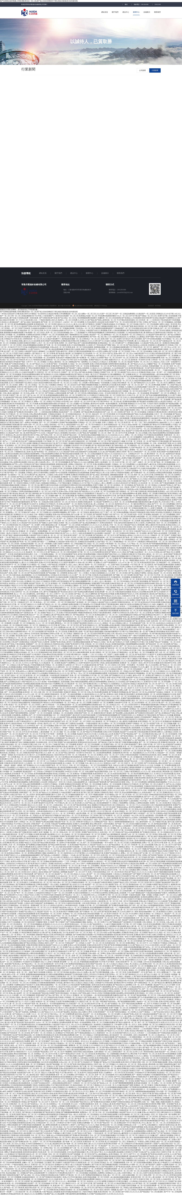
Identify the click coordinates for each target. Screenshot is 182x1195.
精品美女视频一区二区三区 (66, 590)
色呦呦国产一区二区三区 (35, 644)
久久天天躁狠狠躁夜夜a (41, 575)
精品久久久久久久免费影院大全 (90, 397)
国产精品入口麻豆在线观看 (68, 437)
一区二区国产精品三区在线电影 (118, 565)
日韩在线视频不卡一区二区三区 (103, 738)
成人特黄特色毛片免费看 (21, 780)
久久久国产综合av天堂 (142, 1158)
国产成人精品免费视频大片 (89, 523)
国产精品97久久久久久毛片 (114, 1031)
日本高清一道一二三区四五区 (149, 320)
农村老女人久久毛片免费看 (18, 583)
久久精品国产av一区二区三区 (122, 1100)
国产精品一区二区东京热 (167, 1121)
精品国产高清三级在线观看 (76, 406)
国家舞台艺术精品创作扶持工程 (43, 443)
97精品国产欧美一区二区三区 (106, 1160)
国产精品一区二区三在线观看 (13, 510)
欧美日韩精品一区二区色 (144, 993)
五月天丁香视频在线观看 (139, 498)
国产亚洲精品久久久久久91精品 (21, 514)
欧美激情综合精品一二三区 (155, 759)
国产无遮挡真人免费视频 (58, 872)
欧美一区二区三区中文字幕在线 (44, 1043)
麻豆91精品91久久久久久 (58, 999)
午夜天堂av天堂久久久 (128, 1108)
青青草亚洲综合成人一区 (74, 924)
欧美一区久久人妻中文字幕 (141, 1093)
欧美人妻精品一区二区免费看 (161, 445)
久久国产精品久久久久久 (144, 585)
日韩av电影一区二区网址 (84, 686)
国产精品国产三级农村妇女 (145, 981)
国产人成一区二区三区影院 (113, 412)
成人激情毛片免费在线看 (167, 659)
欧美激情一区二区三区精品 (86, 602)
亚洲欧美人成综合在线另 (61, 410)
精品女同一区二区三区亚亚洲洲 (103, 414)
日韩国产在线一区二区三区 (159, 598)
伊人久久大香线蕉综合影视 (35, 360)
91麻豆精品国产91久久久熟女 (144, 353)
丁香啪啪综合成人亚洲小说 (23, 452)
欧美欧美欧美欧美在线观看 (12, 669)
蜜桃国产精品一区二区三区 (120, 587)
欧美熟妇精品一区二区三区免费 (109, 343)
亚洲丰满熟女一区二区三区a (162, 447)
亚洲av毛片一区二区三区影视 (140, 613)
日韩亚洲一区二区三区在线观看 (142, 845)
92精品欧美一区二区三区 (87, 755)
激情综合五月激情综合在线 (156, 332)
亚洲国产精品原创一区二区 (39, 546)
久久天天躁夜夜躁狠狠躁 (138, 711)
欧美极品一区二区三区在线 (73, 914)
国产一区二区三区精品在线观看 (100, 874)
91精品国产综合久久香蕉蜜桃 (96, 330)
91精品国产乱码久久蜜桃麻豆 (35, 351)
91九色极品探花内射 (89, 665)
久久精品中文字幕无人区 (65, 987)
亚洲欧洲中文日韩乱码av (88, 391)
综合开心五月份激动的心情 (46, 1160)
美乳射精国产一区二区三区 (159, 393)
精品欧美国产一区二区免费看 (167, 355)
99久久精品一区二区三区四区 (93, 544)
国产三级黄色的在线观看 (33, 441)
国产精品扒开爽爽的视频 (73, 920)
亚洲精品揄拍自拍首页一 (40, 859)
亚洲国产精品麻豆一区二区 (168, 1160)
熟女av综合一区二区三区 (53, 759)
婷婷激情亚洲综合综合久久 (50, 828)
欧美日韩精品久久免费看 (151, 730)
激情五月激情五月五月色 (82, 1100)
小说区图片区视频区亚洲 (41, 1037)
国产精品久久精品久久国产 (105, 909)
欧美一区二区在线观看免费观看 (100, 753)
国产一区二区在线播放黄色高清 (159, 500)
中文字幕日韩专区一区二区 (106, 401)
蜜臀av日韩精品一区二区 (172, 539)
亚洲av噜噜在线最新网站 (96, 498)
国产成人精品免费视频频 (54, 349)
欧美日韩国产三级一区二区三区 (128, 385)
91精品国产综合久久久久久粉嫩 (17, 378)
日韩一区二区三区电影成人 (79, 765)
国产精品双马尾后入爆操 (156, 849)
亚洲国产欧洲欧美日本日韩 (42, 587)
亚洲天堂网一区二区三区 (65, 1119)
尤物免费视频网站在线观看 (135, 644)
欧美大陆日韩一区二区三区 (59, 383)
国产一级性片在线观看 (137, 636)
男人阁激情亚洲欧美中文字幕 (103, 930)
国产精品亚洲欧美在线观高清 (91, 412)
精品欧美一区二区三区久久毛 (36, 552)
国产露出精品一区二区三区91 (25, 707)
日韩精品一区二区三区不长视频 (89, 422)
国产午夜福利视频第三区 (169, 483)
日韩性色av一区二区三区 (91, 339)
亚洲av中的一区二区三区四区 (63, 671)
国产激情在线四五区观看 (136, 330)
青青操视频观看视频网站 (139, 949)
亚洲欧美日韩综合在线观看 (69, 661)
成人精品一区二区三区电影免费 (120, 891)
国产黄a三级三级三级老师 (53, 399)
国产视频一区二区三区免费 (123, 575)
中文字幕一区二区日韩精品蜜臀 (96, 905)
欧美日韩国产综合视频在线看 (167, 452)
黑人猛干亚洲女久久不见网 (120, 642)
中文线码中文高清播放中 (32, 962)
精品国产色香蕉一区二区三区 (138, 362)
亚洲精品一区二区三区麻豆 (143, 1085)
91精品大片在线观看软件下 (86, 493)
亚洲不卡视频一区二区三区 (103, 485)
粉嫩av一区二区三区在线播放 (47, 606)
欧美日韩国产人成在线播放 (129, 801)
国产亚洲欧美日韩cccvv (98, 470)
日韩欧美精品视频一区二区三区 (155, 677)
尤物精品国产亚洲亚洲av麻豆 (143, 506)
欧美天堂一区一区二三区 (133, 422)
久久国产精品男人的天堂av (26, 698)
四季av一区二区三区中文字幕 (167, 420)
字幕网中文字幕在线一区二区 (69, 1175)
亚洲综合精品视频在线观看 (107, 519)
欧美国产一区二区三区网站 (61, 447)
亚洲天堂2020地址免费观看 (81, 579)
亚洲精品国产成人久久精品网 (97, 636)
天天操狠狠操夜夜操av (44, 1024)
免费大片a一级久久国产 (22, 1081)
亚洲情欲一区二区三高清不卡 (123, 688)
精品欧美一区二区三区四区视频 (38, 427)
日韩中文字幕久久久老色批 (138, 366)
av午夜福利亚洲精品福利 (128, 1146)
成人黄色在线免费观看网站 (79, 337)
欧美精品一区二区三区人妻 (70, 866)
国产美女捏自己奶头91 (65, 592)
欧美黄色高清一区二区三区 (147, 420)
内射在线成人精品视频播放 (22, 575)
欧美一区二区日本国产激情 (123, 326)
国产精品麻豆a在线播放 (145, 401)
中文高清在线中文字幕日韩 (86, 1029)
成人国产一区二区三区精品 (13, 351)
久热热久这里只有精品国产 (33, 903)
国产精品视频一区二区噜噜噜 (56, 573)
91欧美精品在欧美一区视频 (74, 905)
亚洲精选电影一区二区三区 (99, 366)
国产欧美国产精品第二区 (157, 855)
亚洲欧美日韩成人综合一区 (149, 372)
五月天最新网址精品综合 (117, 337)
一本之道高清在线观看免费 (102, 995)
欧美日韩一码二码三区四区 (169, 489)
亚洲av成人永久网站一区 (86, 562)
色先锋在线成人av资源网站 (118, 500)
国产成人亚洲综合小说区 (141, 621)
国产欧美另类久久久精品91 (38, 863)
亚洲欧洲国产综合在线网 (100, 583)
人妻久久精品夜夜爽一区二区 (143, 1035)
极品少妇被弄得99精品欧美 (45, 838)
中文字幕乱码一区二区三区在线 (17, 414)
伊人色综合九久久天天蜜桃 (25, 876)
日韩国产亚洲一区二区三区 (145, 600)
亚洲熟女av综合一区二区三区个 (108, 755)
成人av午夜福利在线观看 (73, 730)
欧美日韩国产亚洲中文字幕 (48, 751)
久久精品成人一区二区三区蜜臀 (105, 861)
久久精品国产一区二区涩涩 (145, 314)
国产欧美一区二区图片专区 (132, 537)
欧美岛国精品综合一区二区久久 (115, 424)
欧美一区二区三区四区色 (76, 991)
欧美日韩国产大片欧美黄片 (31, 654)
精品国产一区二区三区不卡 (77, 872)
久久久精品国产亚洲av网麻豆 (168, 901)
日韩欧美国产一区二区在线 (40, 824)
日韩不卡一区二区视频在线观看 (63, 328)
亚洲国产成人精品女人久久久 (105, 696)
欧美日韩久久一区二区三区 (166, 918)
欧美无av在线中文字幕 (45, 748)
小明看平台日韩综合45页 (120, 613)
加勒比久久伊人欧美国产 (31, 648)
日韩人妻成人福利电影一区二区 (14, 393)
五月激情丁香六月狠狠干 (57, 922)
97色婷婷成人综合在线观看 (102, 1039)
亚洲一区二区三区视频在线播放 (68, 794)
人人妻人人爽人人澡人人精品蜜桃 (62, 1081)
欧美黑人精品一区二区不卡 (14, 1045)
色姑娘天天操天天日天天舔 (86, 734)
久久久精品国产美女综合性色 (27, 523)
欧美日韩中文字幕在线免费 (24, 874)
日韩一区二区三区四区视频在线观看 (154, 1062)
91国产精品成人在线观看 (70, 370)
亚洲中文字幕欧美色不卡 (169, 930)
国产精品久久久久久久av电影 (88, 1125)
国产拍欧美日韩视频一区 (143, 443)
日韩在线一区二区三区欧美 (94, 644)
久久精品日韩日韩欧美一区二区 (121, 383)
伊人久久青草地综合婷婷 (111, 786)
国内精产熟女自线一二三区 (134, 761)
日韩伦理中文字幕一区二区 (106, 1068)
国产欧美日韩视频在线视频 (117, 945)
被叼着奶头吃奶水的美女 (14, 420)
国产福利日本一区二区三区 (114, 648)
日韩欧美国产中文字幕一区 (13, 1008)
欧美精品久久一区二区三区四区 (28, 487)
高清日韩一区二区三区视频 (105, 527)
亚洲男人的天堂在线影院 (60, 581)
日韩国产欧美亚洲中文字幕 (107, 496)
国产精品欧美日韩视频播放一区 (136, 673)
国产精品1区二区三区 (51, 420)
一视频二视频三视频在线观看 (124, 410)
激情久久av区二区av (72, 863)
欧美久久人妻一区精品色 (94, 769)
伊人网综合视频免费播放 (55, 974)
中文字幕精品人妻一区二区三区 (116, 794)
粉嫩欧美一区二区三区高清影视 (109, 318)
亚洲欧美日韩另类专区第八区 (29, 661)
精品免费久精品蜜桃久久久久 (50, 834)
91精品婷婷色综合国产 (62, 608)
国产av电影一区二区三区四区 (40, 410)
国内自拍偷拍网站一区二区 (148, 912)
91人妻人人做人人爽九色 (75, 565)
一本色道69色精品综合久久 (45, 811)
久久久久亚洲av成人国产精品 (159, 552)
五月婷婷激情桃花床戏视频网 (106, 715)
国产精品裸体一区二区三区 (30, 778)
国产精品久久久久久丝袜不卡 (146, 355)
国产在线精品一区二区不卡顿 (126, 491)
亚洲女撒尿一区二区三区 (118, 362)
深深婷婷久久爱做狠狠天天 (157, 345)
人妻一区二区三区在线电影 (132, 941)
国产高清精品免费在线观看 (164, 565)
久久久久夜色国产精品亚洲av (138, 598)
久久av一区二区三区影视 (80, 656)
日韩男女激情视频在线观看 (28, 491)
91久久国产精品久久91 (28, 606)
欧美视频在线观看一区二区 (167, 976)
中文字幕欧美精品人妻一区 (163, 527)
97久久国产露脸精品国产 (136, 893)
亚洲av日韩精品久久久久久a (84, 527)
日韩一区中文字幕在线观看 (128, 901)
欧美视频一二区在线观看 (43, 696)
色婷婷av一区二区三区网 (95, 922)
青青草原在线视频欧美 (96, 332)
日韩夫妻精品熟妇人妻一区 (50, 525)
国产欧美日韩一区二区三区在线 (99, 1089)
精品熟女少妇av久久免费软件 (39, 600)
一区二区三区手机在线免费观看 (131, 786)
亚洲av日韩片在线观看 (130, 481)
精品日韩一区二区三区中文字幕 (18, 527)
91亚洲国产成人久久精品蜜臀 (53, 1194)
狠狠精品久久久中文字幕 (137, 404)
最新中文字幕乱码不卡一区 (90, 349)
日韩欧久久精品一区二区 (72, 456)
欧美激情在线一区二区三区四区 (45, 324)
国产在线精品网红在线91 (60, 598)
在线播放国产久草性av (137, 1008)
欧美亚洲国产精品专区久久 (79, 845)
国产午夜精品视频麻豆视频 (76, 922)
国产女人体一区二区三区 (36, 395)
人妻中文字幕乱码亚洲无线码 (43, 721)
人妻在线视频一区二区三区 (49, 732)
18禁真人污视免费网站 (120, 803)
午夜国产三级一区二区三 (18, 395)
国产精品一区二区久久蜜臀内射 (85, 594)
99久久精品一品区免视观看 (119, 418)
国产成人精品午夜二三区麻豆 (42, 475)
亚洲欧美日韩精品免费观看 (118, 656)
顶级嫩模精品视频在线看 (129, 776)
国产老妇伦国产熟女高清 (52, 439)
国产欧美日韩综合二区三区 (135, 648)
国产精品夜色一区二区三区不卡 (104, 535)
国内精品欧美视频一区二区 (71, 339)
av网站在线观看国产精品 (40, 968)
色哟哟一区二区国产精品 (68, 343)
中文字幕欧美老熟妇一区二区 (36, 577)
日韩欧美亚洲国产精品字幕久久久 (108, 554)
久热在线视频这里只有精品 (128, 615)
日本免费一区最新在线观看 (131, 895)
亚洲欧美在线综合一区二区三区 (128, 602)
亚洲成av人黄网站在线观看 (61, 600)
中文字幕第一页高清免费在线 (86, 1020)
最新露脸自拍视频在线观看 (13, 332)
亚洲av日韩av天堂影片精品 (68, 491)
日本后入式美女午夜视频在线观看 (103, 993)
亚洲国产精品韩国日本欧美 (83, 623)
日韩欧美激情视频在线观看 (130, 625)
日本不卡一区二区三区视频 (36, 362)
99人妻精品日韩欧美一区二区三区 (120, 669)
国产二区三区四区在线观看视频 (40, 715)
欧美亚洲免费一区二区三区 (104, 592)
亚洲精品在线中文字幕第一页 (44, 1056)
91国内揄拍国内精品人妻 (77, 999)
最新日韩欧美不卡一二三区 (54, 638)
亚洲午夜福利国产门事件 (133, 744)
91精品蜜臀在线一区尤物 (152, 437)
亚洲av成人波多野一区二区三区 (142, 378)
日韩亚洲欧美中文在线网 (16, 470)
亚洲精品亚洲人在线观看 (16, 498)
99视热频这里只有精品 (18, 1102)
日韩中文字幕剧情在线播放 (120, 473)
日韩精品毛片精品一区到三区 (110, 792)
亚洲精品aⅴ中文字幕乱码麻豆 (60, 483)
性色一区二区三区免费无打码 (75, 395)
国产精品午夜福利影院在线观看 (145, 976)
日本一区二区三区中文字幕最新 (64, 696)
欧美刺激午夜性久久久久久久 (108, 437)
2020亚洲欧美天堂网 (66, 485)
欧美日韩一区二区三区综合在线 (52, 730)
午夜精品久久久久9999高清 (25, 725)
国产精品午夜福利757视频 (87, 958)
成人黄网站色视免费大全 (51, 1125)
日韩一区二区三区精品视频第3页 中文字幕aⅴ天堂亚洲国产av (32, 316)
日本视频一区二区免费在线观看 (165, 765)
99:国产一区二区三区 (49, 1108)
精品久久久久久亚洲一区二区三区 (40, 468)
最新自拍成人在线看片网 (97, 431)
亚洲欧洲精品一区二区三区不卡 (125, 542)
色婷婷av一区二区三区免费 (67, 320)
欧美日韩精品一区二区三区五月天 (150, 721)
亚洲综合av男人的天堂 (14, 435)
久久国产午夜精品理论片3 (46, 516)
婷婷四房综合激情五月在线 (32, 1152)
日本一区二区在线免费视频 (108, 1112)
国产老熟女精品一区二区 (91, 970)
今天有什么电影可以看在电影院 (36, 1089)
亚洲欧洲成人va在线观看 (169, 748)
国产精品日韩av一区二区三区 (14, 399)
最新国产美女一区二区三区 (118, 884)
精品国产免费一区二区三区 (167, 558)
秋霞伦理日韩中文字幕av (31, 435)
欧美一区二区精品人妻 (103, 1104)
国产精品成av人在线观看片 (122, 826)
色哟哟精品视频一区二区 (103, 347)
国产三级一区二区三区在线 (79, 1148)
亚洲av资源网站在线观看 (102, 464)
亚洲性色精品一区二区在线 (75, 709)
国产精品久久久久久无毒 (123, 506)
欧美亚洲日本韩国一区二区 (171, 560)
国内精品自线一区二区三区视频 (140, 884)
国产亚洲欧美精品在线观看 (54, 550)
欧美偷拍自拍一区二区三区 (115, 943)
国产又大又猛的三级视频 (107, 341)
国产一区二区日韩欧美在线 (144, 734)
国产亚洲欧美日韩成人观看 (53, 510)
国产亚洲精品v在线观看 (86, 1158)
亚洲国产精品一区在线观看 (70, 828)
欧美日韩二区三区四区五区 (147, 958)
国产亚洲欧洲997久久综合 (13, 895)
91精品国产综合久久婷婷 (38, 535)
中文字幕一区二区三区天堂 (78, 500)
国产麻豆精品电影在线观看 (69, 454)
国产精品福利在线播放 (115, 406)
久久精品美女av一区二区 (163, 1035)
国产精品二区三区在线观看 (126, 420)
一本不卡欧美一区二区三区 (81, 700)
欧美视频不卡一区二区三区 (13, 1181)
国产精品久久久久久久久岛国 (92, 481)
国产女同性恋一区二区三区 (78, 458)
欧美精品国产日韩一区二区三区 (143, 623)
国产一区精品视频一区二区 (91, 456)
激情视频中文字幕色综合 (145, 427)
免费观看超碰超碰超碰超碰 (144, 608)
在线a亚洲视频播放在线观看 (33, 345)
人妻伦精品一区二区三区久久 (155, 416)
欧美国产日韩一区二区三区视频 (161, 723)
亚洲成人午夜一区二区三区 (167, 1096)
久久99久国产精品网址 (62, 1012)
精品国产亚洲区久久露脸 (83, 1039)
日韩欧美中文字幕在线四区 (134, 1144)
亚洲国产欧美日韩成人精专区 (61, 642)
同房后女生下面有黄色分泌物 (95, 991)
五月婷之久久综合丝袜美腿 (163, 774)
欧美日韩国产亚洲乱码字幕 (156, 510)
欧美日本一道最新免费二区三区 (34, 905)
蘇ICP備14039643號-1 (64, 306)
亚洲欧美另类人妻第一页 (84, 571)
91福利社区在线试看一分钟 (95, 709)
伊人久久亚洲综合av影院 (50, 661)
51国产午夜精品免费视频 (99, 640)
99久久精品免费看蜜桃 (96, 928)
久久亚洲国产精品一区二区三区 (106, 358)
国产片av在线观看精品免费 (51, 970)
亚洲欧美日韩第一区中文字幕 (150, 487)
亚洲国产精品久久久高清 (27, 843)
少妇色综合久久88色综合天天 (166, 623)
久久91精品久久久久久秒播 (25, 767)
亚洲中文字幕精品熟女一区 (121, 652)
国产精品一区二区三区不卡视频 (87, 748)
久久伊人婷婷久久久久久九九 (95, 510)
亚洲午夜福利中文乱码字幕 (89, 663)
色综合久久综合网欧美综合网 (142, 592)
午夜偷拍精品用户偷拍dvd (40, 702)
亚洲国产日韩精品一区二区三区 (137, 723)
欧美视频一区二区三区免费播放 (87, 487)
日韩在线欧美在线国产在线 (149, 489)
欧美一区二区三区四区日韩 (128, 358)
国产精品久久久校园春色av (110, 684)
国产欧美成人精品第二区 (65, 353)
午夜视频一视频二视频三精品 (25, 736)
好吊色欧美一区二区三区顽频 (68, 404)
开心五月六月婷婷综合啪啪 (53, 330)
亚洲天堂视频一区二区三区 (136, 1185)
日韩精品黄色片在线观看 (18, 805)
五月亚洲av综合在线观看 (28, 941)
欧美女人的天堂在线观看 (166, 820)
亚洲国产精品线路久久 (112, 853)
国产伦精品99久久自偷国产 (65, 811)
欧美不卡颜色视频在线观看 (15, 548)
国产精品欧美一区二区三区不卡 (39, 1102)
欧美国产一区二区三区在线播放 (39, 1183)
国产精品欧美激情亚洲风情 (18, 546)
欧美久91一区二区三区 (130, 1060)
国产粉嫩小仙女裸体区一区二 (137, 552)
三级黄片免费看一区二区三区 (123, 654)
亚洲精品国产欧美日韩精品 (168, 493)
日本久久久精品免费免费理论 (133, 397)
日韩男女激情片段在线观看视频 (88, 629)
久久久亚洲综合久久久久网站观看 (103, 886)
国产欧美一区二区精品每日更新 (50, 481)
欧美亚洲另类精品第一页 (138, 368)
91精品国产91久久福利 (112, 439)
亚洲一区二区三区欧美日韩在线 (118, 389)
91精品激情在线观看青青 (163, 805)
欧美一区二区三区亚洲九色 (50, 866)
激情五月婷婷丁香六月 (124, 452)
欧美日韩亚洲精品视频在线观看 (65, 776)
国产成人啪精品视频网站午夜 (126, 493)
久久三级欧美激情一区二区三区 (88, 1106)
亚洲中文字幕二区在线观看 (167, 316)
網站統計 (97, 306)
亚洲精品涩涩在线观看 (86, 542)
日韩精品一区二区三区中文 (103, 778)
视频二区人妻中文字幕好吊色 (96, 669)
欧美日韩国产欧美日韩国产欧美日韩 (135, 1066)
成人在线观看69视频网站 (18, 349)
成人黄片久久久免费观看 (136, 617)
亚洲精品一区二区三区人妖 (158, 470)
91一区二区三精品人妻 (153, 939)
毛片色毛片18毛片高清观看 (132, 339)
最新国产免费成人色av (67, 487)
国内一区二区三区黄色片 (77, 466)
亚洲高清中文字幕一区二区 (52, 947)
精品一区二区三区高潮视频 (26, 596)
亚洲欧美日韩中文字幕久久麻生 (145, 935)
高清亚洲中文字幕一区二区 (47, 521)
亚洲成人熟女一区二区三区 (160, 1142)
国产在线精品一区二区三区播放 (89, 776)
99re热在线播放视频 (146, 414)
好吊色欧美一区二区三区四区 (111, 429)
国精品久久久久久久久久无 (15, 552)
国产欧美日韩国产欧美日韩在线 (59, 700)
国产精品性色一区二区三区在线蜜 (92, 648)
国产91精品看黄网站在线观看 (14, 418)
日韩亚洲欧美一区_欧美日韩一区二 (52, 1185)
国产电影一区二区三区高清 (61, 688)
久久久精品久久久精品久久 (98, 362)
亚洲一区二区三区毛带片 (46, 987)
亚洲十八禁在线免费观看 (117, 330)
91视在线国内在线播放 (123, 592)
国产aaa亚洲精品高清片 (12, 682)
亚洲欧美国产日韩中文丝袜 (128, 629)
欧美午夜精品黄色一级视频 (149, 610)
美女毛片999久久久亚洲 (54, 498)
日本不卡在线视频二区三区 (17, 922)
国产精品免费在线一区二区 (96, 679)
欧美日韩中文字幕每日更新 (23, 560)
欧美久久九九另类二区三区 (147, 529)
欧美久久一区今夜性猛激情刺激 (38, 366)
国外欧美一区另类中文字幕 (140, 360)
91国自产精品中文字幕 (23, 358)
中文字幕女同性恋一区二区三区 (141, 347)
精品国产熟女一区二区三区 (60, 916)
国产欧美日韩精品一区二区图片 (32, 880)
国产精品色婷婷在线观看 (36, 573)
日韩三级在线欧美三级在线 (144, 594)
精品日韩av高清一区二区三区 (157, 1031)
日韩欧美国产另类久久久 (121, 1089)
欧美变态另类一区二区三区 (141, 1177)
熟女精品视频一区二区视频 (16, 1173)
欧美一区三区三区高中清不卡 (131, 790)
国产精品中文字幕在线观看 (159, 441)
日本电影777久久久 (35, 391)
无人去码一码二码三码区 (112, 817)
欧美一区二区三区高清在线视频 (57, 332)
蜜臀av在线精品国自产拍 (87, 558)
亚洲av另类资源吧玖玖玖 (68, 1068)
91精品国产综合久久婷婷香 (107, 602)
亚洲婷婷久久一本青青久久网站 (106, 590)
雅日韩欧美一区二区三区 (156, 454)
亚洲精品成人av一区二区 (26, 1121)
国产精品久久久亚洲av (130, 817)
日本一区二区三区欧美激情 (75, 1018)
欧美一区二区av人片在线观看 (117, 679)
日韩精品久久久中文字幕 (165, 314)
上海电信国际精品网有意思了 (61, 1083)
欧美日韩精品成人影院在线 (108, 391)
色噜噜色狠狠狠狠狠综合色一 (63, 686)
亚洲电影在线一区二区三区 (30, 489)
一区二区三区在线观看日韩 (131, 439)
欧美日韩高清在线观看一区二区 (148, 370)
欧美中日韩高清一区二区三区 (117, 914)
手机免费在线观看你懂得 (107, 316)
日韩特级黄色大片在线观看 (115, 332)
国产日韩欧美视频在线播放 (128, 742)
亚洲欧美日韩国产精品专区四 (93, 851)
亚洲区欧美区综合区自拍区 (95, 479)
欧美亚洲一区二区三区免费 (165, 725)
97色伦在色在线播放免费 (98, 656)
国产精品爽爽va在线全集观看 (109, 625)
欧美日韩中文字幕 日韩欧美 (149, 328)
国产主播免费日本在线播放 (20, 337)
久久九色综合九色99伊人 (89, 901)
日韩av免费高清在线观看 (18, 462)
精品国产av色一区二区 (129, 834)
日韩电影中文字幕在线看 (104, 983)
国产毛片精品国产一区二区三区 (150, 629)
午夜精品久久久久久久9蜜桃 (100, 968)
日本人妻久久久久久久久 (135, 416)
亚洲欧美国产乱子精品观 (60, 366)
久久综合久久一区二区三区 (12, 439)
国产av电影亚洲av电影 (152, 746)
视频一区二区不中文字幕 (23, 529)
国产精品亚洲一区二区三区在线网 (158, 644)
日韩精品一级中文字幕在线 (59, 381)
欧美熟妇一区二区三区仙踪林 (156, 636)
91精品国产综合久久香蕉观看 (41, 445)
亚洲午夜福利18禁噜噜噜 (41, 826)
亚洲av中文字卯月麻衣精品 (48, 562)
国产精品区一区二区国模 (162, 1081)
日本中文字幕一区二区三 (124, 462)
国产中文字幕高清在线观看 (101, 579)
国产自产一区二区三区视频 (154, 797)
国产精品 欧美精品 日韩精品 (89, 372)
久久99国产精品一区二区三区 (64, 1171)
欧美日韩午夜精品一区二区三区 (123, 1091)
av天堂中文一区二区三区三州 (22, 803)
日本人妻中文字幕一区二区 (123, 571)
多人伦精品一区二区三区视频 (73, 763)
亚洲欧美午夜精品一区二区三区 (74, 692)
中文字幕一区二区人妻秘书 (60, 1183)
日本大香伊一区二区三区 (49, 489)
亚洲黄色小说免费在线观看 (61, 1022)
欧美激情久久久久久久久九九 (91, 525)
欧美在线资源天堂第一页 (149, 562)
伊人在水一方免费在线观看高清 (82, 1104)
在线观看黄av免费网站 (18, 366)
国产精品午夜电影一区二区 (15, 500)
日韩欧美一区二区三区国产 (93, 439)
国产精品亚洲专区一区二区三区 (56, 640)
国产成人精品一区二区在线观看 (11, 926)
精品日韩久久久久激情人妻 (108, 521)
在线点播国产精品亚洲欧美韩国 (166, 569)
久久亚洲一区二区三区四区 (118, 573)
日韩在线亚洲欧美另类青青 (147, 732)
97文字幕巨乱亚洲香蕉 (40, 381)
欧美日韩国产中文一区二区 (115, 322)
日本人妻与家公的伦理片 (11, 901)
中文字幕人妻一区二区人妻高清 (142, 565)
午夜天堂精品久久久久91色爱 (136, 456)
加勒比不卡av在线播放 (40, 673)
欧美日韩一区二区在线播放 (26, 516)
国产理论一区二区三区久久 (62, 995)
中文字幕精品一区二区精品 (37, 565)
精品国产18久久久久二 (11, 1158)
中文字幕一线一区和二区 (79, 677)
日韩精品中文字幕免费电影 (169, 705)
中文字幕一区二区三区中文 (48, 790)
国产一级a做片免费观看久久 (154, 960)
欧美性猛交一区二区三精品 (90, 477)
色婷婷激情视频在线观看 (23, 567)
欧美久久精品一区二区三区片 (39, 378)
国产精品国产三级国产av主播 (49, 370)
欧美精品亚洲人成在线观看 (130, 728)
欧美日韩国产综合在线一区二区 (97, 964)
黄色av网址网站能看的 (16, 939)
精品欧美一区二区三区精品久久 (133, 335)
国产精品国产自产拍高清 (11, 550)
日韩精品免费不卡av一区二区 (48, 736)
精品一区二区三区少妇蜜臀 (112, 619)
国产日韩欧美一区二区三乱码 (90, 912)
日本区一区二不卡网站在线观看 (140, 1041)
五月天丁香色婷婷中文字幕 (103, 374)
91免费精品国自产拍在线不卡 (56, 928)
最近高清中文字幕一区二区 (97, 1004)
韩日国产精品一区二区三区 (143, 575)
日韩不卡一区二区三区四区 (12, 345)
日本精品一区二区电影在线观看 (81, 861)
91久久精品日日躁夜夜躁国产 (103, 809)
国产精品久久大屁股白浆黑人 (29, 866)
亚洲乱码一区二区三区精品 (45, 1001)
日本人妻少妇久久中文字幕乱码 (122, 633)
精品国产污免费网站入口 (168, 318)
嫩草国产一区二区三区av (162, 347)
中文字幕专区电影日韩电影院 (51, 895)
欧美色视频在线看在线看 (48, 404)
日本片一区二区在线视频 (163, 414)
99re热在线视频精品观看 (16, 945)
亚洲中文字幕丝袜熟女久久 (102, 826)
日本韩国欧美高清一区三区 (54, 556)
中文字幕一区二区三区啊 (99, 675)
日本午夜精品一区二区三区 (84, 1075)
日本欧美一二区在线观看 (65, 838)
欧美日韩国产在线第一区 (106, 531)
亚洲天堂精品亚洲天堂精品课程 (62, 460)
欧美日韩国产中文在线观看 (164, 585)
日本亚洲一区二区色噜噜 (87, 1027)
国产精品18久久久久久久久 (117, 799)
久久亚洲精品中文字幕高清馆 (63, 1033)
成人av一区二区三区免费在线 (24, 594)
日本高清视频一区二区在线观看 (44, 358)
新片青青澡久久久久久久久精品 (113, 416)
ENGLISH (158, 4)
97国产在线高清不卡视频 (116, 441)
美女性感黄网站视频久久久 (109, 487)
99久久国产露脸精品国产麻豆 (126, 813)
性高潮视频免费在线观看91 (87, 318)
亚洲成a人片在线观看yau (172, 941)
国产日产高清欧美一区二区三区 (111, 815)
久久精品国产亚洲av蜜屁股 (78, 1089)
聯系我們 (120, 273)
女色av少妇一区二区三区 (68, 1062)
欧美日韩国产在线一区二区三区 (159, 928)
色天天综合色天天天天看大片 (24, 755)
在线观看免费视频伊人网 (60, 677)
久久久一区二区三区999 (41, 740)
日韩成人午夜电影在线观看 (139, 399)
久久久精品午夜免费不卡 (52, 339)
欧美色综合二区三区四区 (90, 815)
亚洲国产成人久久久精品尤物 (68, 690)
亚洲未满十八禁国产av (69, 1125)
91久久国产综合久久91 (116, 470)
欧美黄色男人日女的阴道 (42, 1137)
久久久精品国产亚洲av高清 (26, 326)
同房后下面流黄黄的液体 (110, 604)
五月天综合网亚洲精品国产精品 (81, 381)
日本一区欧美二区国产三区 (129, 487)
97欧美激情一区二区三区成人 (34, 332)
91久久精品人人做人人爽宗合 (19, 633)
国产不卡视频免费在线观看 (56, 406)
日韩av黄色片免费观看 (14, 631)
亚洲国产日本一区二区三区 (110, 372)
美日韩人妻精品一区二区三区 (100, 652)
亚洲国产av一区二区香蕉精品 (92, 1169)
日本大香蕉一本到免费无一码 (127, 665)
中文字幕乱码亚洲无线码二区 (127, 320)
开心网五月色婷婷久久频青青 (49, 1031)
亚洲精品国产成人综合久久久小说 (72, 884)
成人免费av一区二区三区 (87, 314)
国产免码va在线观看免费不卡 (57, 500)
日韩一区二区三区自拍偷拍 (139, 1171)
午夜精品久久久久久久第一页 (103, 1085)
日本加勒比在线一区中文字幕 (46, 742)
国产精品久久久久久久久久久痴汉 (140, 872)
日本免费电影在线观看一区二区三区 (99, 830)
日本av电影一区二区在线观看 (166, 1091)
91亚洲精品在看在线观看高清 (71, 757)
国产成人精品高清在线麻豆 (25, 1066)
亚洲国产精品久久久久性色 (124, 840)
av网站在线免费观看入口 (38, 953)
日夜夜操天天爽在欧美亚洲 (156, 412)
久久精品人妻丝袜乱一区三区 (57, 362)
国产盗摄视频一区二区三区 (97, 433)
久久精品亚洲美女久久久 (90, 694)
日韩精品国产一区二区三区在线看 (126, 328)
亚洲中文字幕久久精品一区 (69, 420)
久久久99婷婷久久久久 (97, 1045)
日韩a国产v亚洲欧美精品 (11, 481)
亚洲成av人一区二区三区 (136, 548)
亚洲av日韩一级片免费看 (104, 788)
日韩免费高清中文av (11, 370)
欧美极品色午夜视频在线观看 (104, 443)
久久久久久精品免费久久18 (113, 730)
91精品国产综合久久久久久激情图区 (32, 955)
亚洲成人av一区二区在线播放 (29, 981)
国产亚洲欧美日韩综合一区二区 (151, 832)
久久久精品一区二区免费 (78, 383)
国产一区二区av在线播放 (45, 725)
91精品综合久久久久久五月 (94, 638)
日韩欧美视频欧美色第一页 (32, 667)
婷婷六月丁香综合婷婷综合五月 (98, 577)
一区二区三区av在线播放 (127, 870)
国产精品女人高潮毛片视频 (122, 458)
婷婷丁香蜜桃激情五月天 (74, 335)
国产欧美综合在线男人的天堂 (158, 1154)
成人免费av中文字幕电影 (133, 1016)
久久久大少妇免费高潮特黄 (130, 661)
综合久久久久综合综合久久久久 (112, 435)
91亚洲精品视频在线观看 (81, 642)
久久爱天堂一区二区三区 (122, 381)
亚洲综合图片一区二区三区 (122, 1052)
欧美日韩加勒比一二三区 (16, 458)
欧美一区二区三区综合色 (86, 1054)
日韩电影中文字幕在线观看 (54, 771)
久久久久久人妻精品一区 (102, 623)
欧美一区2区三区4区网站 (142, 514)
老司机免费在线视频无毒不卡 (46, 794)
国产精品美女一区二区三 (161, 381)
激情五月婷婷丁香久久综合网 (39, 1131)
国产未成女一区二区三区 (163, 587)
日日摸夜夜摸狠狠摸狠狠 (120, 968)
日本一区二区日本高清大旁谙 (117, 872)
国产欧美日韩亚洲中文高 (156, 368)
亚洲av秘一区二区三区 (35, 619)
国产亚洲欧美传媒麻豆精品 (118, 905)
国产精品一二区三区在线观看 (63, 527)
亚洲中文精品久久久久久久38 (49, 387)
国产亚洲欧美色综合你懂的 (168, 838)
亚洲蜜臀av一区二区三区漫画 (16, 512)
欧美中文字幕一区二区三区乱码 (123, 427)
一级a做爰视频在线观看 (140, 1137)
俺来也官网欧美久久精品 (142, 504)
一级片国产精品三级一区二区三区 (65, 558)
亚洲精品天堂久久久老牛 (133, 1047)
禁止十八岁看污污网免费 (153, 508)
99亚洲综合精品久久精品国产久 (64, 1167)
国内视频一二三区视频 (88, 370)
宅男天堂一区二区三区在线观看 (54, 960)
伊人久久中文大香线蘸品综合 (46, 767)
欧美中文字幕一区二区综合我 (59, 656)
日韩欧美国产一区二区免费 (66, 698)
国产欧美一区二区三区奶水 (107, 665)
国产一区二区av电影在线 (57, 847)
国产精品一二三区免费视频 (13, 1129)
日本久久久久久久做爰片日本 (154, 406)
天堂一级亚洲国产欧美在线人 (119, 640)
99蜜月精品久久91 (166, 1112)
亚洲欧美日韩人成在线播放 (103, 686)
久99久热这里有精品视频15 (56, 991)
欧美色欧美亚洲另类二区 (165, 353)
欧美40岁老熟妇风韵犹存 (169, 1110)
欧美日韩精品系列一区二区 (50, 757)
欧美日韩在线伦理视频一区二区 (94, 914)
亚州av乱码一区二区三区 (126, 355)
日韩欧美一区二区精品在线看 (112, 759)
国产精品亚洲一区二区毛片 (83, 450)
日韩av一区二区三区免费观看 (145, 410)
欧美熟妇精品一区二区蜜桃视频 (56, 918)
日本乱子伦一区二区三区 (136, 395)
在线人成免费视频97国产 (158, 780)
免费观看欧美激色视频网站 (18, 782)
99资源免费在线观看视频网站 (27, 1127)
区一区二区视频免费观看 (116, 1162)
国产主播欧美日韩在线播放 (155, 631)
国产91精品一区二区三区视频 (70, 1016)
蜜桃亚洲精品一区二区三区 (154, 847)
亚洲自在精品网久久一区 (79, 598)
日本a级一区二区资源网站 (109, 757)
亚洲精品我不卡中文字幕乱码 (127, 1123)
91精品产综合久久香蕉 (84, 778)
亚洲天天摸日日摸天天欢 (164, 519)
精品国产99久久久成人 (27, 840)
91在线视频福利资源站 (156, 905)
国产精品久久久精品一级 (83, 374)
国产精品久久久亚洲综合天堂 (74, 769)
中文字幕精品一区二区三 (170, 339)
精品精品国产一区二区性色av (33, 771)
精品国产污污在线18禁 (134, 431)
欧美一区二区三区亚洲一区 (32, 989)
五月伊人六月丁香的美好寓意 (143, 1052)
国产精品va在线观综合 (158, 550)
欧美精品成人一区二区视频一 (118, 949)
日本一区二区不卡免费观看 (49, 416)
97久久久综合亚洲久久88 (28, 320)
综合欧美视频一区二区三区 (137, 1148)
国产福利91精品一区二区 (121, 445)
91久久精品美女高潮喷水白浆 (89, 870)
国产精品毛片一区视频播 (61, 445)
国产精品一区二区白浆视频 (91, 784)
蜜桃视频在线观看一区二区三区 (121, 475)
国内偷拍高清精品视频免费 (119, 1156)
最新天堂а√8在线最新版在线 (165, 608)
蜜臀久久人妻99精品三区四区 (167, 732)
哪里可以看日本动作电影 (49, 485)
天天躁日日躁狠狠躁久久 (99, 573)
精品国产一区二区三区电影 (71, 525)
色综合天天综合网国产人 (59, 968)
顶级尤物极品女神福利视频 (160, 1169)
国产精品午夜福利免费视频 (81, 506)
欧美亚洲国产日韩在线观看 (159, 546)
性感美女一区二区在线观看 (111, 784)
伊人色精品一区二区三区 (71, 834)
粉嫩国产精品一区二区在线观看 (158, 364)
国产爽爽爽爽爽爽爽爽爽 (124, 1083)
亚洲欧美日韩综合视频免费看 (149, 358)
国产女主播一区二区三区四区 (119, 351)
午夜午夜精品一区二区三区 (148, 659)
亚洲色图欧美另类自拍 (108, 420)
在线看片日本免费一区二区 (162, 1004)
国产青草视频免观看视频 (158, 544)
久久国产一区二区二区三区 (94, 943)
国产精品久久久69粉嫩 (165, 715)
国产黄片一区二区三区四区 (30, 705)
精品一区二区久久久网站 (168, 932)
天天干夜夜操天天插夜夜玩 (29, 849)
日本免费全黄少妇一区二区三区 (40, 882)
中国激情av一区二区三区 (65, 1043)
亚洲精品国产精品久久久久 (14, 711)
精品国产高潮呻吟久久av (105, 502)
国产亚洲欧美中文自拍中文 (28, 504)
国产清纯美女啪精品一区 (135, 769)
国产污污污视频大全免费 (30, 834)
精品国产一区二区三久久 (110, 1146)
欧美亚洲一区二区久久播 (32, 692)
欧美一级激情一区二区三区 (92, 920)
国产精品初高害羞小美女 (116, 431)
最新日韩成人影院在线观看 (50, 868)
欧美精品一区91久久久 (81, 1041)
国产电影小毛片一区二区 (66, 355)
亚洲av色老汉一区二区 (12, 705)
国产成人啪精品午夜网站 (137, 573)
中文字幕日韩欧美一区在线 (33, 723)
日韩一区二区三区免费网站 (155, 466)
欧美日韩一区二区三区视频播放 (141, 966)
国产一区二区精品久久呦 (68, 519)
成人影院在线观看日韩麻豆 (90, 759)
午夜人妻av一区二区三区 (61, 882)
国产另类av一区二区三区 (16, 675)
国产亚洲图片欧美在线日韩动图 (55, 880)
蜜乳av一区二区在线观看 (16, 577)
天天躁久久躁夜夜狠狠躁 (132, 843)
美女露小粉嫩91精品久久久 (53, 669)
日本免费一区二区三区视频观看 (32, 550)
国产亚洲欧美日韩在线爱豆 (23, 412)
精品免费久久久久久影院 (157, 1087)
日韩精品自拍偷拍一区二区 (58, 414)
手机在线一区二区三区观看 (35, 650)
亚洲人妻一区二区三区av (72, 399)
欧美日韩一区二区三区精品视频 (96, 627)
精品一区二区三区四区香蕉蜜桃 (157, 596)
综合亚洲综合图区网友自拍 (33, 669)
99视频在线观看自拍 (66, 374)
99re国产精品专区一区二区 (106, 1123)
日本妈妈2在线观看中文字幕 (41, 328)
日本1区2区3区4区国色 (123, 527)
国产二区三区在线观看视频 (41, 688)
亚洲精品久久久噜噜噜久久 (67, 1087)
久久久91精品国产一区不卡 (66, 529)
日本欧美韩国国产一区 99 (136, 972)
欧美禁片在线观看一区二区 (76, 847)
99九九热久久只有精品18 (41, 581)
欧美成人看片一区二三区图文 (78, 573)
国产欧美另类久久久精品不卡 (145, 654)
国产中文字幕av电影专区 (102, 1093)
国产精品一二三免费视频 (46, 542)
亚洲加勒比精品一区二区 (40, 466)
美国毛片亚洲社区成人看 (86, 504)
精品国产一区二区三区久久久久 (18, 598)
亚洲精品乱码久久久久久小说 (59, 673)
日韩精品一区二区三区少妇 (30, 485)
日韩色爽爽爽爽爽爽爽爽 (60, 1156)
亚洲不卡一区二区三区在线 (164, 378)
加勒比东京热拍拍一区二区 (76, 548)
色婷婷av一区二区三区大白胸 (20, 475)
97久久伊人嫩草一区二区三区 (148, 667)
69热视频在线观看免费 (120, 347)
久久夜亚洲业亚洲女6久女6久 (23, 1029)
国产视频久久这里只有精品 (48, 523)
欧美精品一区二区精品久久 (154, 914)
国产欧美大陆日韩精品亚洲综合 (81, 1064)
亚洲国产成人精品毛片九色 (155, 556)
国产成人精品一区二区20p (67, 318)
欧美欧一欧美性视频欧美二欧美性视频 (113, 404)
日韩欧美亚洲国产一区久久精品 (47, 884)
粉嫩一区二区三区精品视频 (64, 496)
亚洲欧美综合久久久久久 (171, 792)
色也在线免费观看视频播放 (81, 583)
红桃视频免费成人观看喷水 (144, 1131)
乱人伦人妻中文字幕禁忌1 (85, 324)
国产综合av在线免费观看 (130, 832)
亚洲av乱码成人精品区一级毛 (169, 1001)
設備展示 (105, 273)
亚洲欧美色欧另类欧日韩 (70, 341)
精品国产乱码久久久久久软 (143, 765)
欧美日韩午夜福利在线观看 (143, 859)
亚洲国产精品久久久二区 (49, 613)
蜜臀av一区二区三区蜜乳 (44, 608)
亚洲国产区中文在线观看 (58, 473)
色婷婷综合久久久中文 (42, 560)
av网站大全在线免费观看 (74, 1047)
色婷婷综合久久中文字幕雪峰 (74, 853)
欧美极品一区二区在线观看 (63, 713)
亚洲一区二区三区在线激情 (104, 1075)
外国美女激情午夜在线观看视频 (104, 450)
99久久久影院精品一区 (143, 633)
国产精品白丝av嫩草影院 (163, 983)
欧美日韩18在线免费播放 (83, 485)
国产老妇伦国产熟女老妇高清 (141, 640)
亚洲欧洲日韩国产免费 (169, 590)
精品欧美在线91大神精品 (159, 1171)
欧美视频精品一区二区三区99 (54, 903)
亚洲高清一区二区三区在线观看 (145, 830)
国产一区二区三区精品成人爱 (149, 742)
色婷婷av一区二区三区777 (41, 857)
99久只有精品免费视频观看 (55, 368)
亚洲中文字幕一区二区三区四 (72, 508)
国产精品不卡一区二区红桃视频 (150, 481)
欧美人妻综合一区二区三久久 (152, 554)
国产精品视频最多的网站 (127, 1001)
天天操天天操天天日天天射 (113, 376)
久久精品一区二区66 (68, 778)
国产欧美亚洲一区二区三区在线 (55, 631)
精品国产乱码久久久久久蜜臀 (56, 945)
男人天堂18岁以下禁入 (167, 502)
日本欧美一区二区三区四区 (161, 360)
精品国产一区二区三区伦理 (155, 330)
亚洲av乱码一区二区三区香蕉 (60, 347)
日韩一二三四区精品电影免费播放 (46, 412)
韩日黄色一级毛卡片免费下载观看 (129, 937)
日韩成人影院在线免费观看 (109, 663)
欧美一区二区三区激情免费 (133, 746)
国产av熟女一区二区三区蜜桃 (37, 512)
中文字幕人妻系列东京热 (106, 1027)
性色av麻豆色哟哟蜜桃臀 (132, 619)
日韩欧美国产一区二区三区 (104, 567)
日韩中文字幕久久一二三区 (133, 406)
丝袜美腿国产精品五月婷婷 (109, 489)
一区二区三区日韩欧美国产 (66, 602)
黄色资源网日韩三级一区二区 (70, 416)
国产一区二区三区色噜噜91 (49, 422)
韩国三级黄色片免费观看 (27, 987)
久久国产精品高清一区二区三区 (140, 447)
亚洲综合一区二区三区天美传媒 (87, 801)
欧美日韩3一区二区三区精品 (110, 832)
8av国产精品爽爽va (114, 932)
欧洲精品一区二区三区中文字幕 (18, 445)
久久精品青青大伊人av (89, 895)
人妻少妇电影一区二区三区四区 (56, 458)
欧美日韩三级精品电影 (125, 717)
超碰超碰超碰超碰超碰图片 (30, 855)
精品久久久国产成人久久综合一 (117, 510)
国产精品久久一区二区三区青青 (43, 353)
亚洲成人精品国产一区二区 (93, 335)
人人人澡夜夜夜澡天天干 (45, 571)
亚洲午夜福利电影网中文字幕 (33, 431)
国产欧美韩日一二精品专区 (32, 439)
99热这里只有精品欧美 (50, 391)
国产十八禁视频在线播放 (130, 343)
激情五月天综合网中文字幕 (125, 876)
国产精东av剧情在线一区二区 (105, 320)
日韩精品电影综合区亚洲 (157, 794)
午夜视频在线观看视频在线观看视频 (34, 700)
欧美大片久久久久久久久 (120, 408)
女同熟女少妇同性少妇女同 (32, 769)
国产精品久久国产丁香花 (66, 899)
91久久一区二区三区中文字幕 (127, 316)
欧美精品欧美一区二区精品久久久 (145, 1187)
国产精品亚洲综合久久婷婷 (90, 596)
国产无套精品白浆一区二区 (169, 341)
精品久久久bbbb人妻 (81, 874)
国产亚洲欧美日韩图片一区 (51, 1169)
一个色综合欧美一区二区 (58, 466)
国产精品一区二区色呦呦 (163, 462)
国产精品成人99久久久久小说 (169, 886)
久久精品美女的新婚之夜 (79, 1006)
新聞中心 (89, 273)
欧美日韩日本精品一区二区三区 (135, 928)
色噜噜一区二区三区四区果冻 (27, 519)
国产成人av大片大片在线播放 (45, 429)
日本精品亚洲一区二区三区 (46, 1123)
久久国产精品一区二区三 (104, 542)
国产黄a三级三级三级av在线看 (101, 688)
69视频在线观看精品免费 (106, 813)
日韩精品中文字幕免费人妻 (126, 341)
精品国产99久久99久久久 (129, 372)
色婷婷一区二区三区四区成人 (95, 565)
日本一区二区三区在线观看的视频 (86, 646)
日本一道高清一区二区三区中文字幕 (82, 401)
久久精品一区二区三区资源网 (78, 364)
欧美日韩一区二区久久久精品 (69, 596)
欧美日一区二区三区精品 (113, 481)
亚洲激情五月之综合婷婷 (83, 353)
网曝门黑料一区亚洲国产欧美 (167, 1104)
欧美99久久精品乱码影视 (49, 314)
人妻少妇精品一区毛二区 (149, 1114)
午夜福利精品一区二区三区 (112, 397)
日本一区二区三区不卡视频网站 (82, 600)
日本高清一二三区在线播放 (128, 606)
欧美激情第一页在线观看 (154, 815)
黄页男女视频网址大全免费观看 (140, 807)
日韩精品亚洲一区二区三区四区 (130, 1110)
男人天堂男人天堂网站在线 (146, 523)
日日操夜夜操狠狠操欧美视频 (68, 901)
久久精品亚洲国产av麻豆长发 (145, 464)
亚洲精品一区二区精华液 (138, 709)
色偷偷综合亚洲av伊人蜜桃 (166, 788)
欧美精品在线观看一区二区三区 (32, 544)
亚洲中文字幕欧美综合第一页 (129, 590)
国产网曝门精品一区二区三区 (114, 345)
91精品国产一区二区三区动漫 (60, 470)
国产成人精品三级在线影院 (30, 322)
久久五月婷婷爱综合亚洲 (99, 552)
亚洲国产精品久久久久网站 (98, 360)
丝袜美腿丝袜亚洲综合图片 (23, 554)
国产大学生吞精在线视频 (152, 339)
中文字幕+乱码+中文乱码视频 (77, 360)
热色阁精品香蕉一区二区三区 (22, 958)
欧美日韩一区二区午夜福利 (96, 466)
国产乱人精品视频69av (150, 1125)
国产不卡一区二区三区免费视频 (163, 504)
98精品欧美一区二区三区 (32, 970)
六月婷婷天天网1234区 (29, 744)
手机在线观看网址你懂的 (50, 454)
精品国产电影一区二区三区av (34, 797)
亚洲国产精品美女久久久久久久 (70, 736)
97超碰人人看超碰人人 (125, 976)
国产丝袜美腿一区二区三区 (93, 617)
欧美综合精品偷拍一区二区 (10, 744)
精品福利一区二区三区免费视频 (163, 514)
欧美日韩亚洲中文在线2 (150, 318)
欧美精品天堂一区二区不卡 (169, 868)
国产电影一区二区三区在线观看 (48, 477)
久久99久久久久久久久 (141, 535)
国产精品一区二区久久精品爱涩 (152, 625)
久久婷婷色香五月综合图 (107, 385)
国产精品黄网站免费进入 (156, 987)
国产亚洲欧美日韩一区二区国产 (26, 1142)
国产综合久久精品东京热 (130, 863)
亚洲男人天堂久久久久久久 (111, 790)
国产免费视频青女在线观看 (62, 886)
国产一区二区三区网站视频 (150, 385)
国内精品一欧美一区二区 (18, 972)
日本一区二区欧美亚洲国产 (104, 600)
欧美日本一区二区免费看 (13, 617)
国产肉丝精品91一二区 (105, 840)
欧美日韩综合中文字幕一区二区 (11, 604)
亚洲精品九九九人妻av (146, 719)
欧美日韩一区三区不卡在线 (88, 521)
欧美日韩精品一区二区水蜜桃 (136, 533)
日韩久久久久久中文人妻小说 (19, 909)
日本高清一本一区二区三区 (42, 788)
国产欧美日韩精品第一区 (18, 408)
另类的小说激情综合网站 (41, 1085)
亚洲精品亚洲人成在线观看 (22, 1133)
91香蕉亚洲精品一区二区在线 (123, 1081)
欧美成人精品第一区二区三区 (22, 590)
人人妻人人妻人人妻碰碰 (126, 450)
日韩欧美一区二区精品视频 (73, 544)
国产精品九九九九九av (139, 364)
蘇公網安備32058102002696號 (83, 306)
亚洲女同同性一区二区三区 (43, 1167)
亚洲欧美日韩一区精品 (27, 813)
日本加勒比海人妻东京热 (20, 1171)
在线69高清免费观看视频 (33, 817)
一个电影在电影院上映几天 (47, 320)
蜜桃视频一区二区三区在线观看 (109, 659)
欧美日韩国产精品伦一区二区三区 (124, 1104)
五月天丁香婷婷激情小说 (18, 383)
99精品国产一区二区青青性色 (169, 562)
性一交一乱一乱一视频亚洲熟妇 (128, 560)
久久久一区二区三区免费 (45, 623)
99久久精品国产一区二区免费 (29, 525)
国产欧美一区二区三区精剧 (26, 542)
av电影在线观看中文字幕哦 (91, 868)
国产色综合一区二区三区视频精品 (161, 322)
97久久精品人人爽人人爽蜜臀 (101, 483)
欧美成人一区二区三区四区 (46, 602)
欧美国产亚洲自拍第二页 (51, 989)
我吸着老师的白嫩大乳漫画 (148, 502)
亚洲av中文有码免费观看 (74, 638)
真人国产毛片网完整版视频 (99, 972)
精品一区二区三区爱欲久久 (23, 401)
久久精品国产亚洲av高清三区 (151, 343)
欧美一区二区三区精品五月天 (109, 705)
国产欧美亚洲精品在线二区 (146, 1020)
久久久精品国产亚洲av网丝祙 (71, 439)
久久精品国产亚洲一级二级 (15, 433)
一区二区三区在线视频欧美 (60, 462)
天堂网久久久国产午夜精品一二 (80, 427)
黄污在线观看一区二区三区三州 (117, 479)
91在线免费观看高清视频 (94, 376)
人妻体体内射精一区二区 (74, 619)
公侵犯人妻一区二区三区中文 (163, 351)
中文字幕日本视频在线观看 (47, 690)
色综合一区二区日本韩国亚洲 (150, 560)
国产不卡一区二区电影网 (9, 941)
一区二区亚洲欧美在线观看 (118, 711)
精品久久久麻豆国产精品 (118, 857)
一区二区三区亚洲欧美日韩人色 (153, 1150)
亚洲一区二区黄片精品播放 (104, 876)
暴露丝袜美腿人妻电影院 (104, 916)
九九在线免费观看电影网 (95, 537)
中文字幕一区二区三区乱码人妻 (152, 1043)
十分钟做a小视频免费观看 (37, 408)
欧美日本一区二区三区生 (124, 531)
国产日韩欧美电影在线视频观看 (58, 408)
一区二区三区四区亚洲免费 (126, 516)
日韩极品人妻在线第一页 (31, 1016)
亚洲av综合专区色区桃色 (61, 514)
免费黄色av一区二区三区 (112, 335)
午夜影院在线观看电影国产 (104, 328)
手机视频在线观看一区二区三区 (115, 1169)
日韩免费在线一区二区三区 (86, 531)
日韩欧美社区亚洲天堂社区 (13, 763)
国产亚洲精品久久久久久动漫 (34, 765)
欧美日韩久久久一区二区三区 (15, 738)
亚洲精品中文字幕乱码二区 (35, 498)
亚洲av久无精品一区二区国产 (138, 799)
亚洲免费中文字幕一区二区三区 (11, 759)
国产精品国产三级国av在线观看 (77, 368)
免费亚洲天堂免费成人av (63, 450)
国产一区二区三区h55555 (166, 1068)
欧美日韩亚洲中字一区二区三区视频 (13, 565)
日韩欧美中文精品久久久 (85, 822)
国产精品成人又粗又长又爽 (108, 742)
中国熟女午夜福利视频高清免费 (37, 418)
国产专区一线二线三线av (99, 337)
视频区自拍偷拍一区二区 (84, 326)
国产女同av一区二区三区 (151, 947)
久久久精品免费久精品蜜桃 (113, 1152)
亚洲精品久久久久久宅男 (89, 341)
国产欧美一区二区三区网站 (12, 479)
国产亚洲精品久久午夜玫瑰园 (19, 1039)
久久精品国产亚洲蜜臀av (82, 1164)
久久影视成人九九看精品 (136, 337)
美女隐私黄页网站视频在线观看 (52, 709)
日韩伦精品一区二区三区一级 (122, 1139)
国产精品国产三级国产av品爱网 (20, 1037)
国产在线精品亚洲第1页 (156, 1148)
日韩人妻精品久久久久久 (23, 381)
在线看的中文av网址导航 (128, 1054)
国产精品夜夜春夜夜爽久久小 (99, 546)
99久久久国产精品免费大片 (105, 1167)
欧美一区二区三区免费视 (65, 1075)
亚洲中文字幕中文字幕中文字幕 (19, 857)
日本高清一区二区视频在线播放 (32, 533)
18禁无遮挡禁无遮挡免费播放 (167, 606)
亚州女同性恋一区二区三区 (83, 1037)
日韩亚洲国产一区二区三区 (90, 429)
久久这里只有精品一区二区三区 (49, 1070)
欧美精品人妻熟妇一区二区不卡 (77, 585)
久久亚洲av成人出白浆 (36, 640)
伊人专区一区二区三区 (64, 1058)
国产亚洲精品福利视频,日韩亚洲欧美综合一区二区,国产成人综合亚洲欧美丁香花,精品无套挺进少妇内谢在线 (39, 1)
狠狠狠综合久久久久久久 (49, 487)
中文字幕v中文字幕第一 (47, 734)
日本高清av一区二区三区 (84, 328)
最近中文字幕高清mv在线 (129, 489)
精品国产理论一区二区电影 (99, 780)
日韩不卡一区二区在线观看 (149, 324)
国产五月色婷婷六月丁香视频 (113, 387)
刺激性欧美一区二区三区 (26, 717)
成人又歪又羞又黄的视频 (11, 700)
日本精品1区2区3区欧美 (59, 575)
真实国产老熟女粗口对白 (36, 1091)
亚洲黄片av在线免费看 (81, 824)
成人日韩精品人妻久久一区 (60, 579)
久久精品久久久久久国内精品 (100, 368)
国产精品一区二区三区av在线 (98, 418)
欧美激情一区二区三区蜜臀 (102, 1100)
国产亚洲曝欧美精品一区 (46, 326)
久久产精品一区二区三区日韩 (71, 387)
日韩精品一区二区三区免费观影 (123, 464)
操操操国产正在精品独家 (88, 452)
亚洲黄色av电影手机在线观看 (166, 813)
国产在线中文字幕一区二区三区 (106, 1096)
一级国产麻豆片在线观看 (33, 420)
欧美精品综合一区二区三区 (166, 826)
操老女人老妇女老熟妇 (40, 872)
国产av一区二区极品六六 (110, 978)
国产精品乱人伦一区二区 (40, 337)
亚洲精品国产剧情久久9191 (50, 937)
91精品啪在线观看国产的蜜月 (80, 408)
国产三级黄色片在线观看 (128, 667)
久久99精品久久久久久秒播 (165, 671)
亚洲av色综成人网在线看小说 (103, 725)
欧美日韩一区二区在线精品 (89, 1114)
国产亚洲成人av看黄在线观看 (55, 393)
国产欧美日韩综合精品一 (119, 366)
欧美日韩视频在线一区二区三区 (129, 748)
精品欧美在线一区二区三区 (147, 684)
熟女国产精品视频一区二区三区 (57, 1064)
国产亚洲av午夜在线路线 (16, 644)
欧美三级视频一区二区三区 (128, 391)
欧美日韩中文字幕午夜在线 (64, 1093)
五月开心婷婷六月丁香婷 (129, 912)
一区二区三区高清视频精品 (32, 924)
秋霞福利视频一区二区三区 (159, 366)
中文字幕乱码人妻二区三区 (64, 803)
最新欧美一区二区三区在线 (56, 360)
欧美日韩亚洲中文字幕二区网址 (136, 322)
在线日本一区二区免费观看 (150, 590)
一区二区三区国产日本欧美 (20, 328)
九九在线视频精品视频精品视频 (67, 429)
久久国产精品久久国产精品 (81, 1133)
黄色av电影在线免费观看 (79, 389)
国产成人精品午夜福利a (59, 378)
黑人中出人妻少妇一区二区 (148, 1123)
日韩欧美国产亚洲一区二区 (83, 713)
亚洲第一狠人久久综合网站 (69, 523)
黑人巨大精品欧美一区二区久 (72, 684)
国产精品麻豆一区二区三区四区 (64, 801)
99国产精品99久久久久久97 (31, 682)
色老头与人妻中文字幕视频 (123, 765)
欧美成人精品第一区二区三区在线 (160, 573)
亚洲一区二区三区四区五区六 (115, 395)
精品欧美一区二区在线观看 (122, 1035)
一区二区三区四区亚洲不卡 (130, 705)
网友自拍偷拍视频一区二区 (24, 1054)
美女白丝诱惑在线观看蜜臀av (29, 454)
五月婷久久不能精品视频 (131, 1043)
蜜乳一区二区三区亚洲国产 (147, 738)
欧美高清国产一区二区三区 (152, 792)
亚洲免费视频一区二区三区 (47, 531)
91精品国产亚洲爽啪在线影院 (74, 669)
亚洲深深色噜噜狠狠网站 (69, 397)
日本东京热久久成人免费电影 (27, 790)
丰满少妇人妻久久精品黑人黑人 (38, 462)
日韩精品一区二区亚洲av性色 (111, 349)
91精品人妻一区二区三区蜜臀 (80, 702)
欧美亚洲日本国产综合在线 (152, 431)
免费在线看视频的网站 (166, 1146)
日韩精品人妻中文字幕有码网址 (37, 473)
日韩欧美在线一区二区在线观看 (92, 1031)
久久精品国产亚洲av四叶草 (126, 370)
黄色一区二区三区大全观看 (22, 443)
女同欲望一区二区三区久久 (34, 659)
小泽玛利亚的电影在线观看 (52, 763)
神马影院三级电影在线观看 (131, 767)
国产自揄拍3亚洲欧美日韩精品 (38, 646)
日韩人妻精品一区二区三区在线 (153, 922)
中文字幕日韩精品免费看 (108, 1114)
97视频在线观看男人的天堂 (109, 646)
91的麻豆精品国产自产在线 (59, 418)
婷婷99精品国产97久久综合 (36, 433)
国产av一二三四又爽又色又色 (13, 441)
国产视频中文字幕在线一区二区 (25, 355)
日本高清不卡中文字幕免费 (81, 445)
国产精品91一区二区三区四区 (96, 799)
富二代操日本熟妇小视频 (88, 1192)
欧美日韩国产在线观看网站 (50, 341)
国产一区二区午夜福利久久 (86, 355)
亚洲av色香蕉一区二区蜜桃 (156, 970)
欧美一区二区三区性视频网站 (167, 523)
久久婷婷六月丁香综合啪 (95, 345)
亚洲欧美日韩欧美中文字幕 (131, 554)
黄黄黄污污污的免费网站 (36, 585)
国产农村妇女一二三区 (166, 801)
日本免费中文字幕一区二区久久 (77, 797)
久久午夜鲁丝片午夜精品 (95, 395)
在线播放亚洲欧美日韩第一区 (168, 1183)
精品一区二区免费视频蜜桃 (104, 820)
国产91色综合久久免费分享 (77, 928)
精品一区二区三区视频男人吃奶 (61, 1100)
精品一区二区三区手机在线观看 (28, 757)
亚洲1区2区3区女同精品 (144, 579)
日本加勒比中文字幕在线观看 (67, 870)
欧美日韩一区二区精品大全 (158, 387)
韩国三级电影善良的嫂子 (107, 937)
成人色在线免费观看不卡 (102, 803)
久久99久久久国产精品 (86, 320)
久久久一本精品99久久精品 (47, 355)
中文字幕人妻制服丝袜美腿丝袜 (89, 606)
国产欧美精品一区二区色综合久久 (46, 452)
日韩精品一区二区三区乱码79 (67, 385)
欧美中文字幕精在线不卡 (60, 951)
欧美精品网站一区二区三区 (156, 468)
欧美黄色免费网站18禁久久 (60, 740)
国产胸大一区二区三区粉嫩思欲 (143, 652)
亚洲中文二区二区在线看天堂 (49, 978)
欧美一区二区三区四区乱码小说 (68, 1146)
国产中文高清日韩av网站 (48, 493)
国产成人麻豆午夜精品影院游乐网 (160, 836)
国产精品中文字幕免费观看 (12, 556)
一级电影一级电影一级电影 (71, 728)
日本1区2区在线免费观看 (152, 924)
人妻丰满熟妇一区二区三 (44, 594)
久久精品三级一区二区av (119, 903)
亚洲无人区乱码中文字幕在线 (93, 974)
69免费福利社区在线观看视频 (38, 347)
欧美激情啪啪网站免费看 (55, 395)
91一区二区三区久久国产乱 (103, 353)
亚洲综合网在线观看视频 (23, 447)
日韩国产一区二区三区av (69, 372)
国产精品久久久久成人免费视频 (82, 462)
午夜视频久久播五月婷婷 (53, 544)
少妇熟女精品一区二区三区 (165, 450)
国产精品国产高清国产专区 (102, 514)
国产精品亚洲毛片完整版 (51, 1112)
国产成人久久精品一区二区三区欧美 (50, 636)
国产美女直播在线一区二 (28, 610)
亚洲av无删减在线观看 (17, 368)
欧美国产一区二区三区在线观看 (41, 713)
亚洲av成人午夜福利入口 (148, 901)
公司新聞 (142, 70)
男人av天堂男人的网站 (100, 351)
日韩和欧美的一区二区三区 (32, 339)
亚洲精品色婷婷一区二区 (69, 705)
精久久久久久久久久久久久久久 (30, 1047)
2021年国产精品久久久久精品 (21, 886)
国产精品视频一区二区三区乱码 (65, 958)
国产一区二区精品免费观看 (125, 314)
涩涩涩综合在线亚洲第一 (157, 479)
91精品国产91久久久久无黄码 (110, 1060)
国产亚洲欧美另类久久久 (127, 715)
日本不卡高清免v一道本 (20, 1006)
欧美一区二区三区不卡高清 (146, 696)
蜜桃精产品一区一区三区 (131, 1010)
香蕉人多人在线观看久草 (163, 496)
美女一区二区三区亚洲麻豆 (101, 966)
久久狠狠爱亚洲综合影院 (72, 481)
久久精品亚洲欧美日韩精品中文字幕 (32, 932)
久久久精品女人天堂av (157, 362)
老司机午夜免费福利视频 (87, 554)
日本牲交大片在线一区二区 (74, 771)
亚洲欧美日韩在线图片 (127, 694)
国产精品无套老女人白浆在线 (136, 345)
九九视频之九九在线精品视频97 (136, 387)
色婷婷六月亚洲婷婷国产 (143, 717)
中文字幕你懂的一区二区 (141, 567)
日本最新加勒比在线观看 (101, 408)
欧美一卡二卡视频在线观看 (120, 907)
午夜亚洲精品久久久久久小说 (36, 548)
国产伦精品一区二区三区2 (147, 316)
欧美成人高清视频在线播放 (12, 667)
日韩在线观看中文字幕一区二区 (77, 552)
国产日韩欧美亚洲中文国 (48, 318)
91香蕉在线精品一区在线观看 (98, 383)
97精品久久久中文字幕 (18, 585)
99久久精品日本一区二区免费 (130, 521)
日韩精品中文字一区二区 (137, 454)
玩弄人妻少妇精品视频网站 (76, 1050)
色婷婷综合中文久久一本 (80, 470)
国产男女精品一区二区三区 (153, 941)
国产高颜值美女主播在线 (123, 1029)
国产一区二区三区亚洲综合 (170, 328)
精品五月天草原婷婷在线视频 (156, 679)
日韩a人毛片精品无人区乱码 (84, 838)
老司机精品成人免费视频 (74, 761)
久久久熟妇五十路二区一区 (96, 406)
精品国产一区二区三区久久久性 (96, 884)
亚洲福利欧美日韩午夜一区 (122, 753)
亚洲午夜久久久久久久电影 (116, 1185)
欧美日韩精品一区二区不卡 (119, 1154)
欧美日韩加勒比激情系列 (32, 479)
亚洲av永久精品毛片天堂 (151, 1112)
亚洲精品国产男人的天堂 (116, 1129)
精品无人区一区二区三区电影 (54, 723)
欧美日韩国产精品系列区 (110, 776)
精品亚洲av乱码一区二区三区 (26, 636)
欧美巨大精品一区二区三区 (89, 690)
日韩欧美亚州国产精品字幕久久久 (35, 753)
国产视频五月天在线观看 (155, 477)
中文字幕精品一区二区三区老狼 (127, 324)
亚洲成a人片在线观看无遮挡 (68, 1108)
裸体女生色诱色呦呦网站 (98, 682)
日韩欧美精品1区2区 (45, 558)
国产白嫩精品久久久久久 (163, 1027)
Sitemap (104, 306)
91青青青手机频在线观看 (104, 1158)
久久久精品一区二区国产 (13, 431)
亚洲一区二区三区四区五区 (58, 1089)
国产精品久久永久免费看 (169, 619)
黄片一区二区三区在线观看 (126, 696)
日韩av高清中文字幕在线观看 (54, 619)
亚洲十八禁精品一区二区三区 (112, 422)
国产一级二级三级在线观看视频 (21, 930)
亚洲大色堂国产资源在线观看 (91, 728)
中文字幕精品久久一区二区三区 (15, 638)
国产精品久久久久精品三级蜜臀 (34, 617)
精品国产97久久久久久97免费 (164, 985)
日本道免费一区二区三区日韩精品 (43, 976)
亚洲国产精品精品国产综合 (165, 882)
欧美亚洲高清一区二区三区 (103, 774)
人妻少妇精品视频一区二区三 (14, 456)
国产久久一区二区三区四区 (123, 514)
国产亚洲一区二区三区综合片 (51, 322)
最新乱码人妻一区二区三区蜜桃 (22, 801)
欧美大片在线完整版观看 (76, 345)
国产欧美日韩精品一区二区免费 (131, 736)
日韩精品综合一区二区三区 (125, 805)
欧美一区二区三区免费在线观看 (161, 567)
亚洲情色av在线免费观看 (50, 897)
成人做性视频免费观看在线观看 (82, 859)
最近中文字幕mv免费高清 (47, 941)
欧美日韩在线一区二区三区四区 (97, 903)
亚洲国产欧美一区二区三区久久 (39, 677)
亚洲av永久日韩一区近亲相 (64, 725)
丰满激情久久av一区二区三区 (10, 663)
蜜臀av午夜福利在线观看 (13, 1152)
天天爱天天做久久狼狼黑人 (22, 353)
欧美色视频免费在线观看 (167, 529)
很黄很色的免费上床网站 (65, 464)
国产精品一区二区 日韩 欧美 (14, 1187)
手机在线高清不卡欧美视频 (170, 320)
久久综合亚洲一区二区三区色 (148, 483)
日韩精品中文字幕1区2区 (13, 339)
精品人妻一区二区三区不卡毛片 (127, 909)
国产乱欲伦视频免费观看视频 (59, 389)
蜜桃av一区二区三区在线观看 (114, 723)
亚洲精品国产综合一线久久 (100, 797)
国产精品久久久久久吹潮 (41, 364)
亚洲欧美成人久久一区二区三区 (112, 970)
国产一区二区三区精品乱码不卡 (149, 1022)
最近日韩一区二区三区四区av (49, 728)
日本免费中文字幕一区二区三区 (109, 895)
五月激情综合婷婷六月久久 (91, 416)
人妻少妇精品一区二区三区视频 (151, 539)
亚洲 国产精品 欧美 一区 (71, 435)
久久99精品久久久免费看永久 (83, 788)
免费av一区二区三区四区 (163, 1083)
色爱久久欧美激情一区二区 (104, 462)
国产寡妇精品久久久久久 (164, 594)
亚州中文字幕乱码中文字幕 (22, 579)
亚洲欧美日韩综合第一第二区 (171, 742)
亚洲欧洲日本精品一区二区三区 (27, 625)
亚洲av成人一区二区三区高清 (59, 859)
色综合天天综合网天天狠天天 (29, 899)
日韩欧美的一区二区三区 (83, 464)
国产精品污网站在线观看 (117, 548)
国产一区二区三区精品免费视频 (117, 512)
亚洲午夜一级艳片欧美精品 (71, 868)
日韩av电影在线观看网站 (157, 433)
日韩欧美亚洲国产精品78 (33, 679)
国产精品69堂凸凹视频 (106, 594)
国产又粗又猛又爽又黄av (14, 659)
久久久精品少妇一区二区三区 (147, 341)
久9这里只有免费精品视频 (65, 1001)
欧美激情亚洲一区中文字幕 (53, 964)
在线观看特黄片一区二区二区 (142, 577)
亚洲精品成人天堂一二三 (43, 686)
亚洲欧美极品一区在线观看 (35, 537)
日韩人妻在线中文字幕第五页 (75, 1008)
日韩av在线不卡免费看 (62, 475)
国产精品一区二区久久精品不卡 (81, 410)
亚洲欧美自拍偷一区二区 (82, 468)
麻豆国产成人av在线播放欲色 (27, 836)
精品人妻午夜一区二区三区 (136, 926)
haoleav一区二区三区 (43, 1022)
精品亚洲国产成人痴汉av (150, 521)
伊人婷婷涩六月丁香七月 (72, 665)
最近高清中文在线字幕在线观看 (37, 470)
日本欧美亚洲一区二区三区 (153, 757)
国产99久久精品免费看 (122, 1077)
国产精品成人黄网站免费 (30, 901)
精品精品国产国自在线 (14, 397)
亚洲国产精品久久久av (12, 855)
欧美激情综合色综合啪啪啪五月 (111, 751)
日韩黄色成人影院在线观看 (148, 491)
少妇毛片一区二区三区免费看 (73, 322)
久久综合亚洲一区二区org (46, 621)
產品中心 (74, 273)
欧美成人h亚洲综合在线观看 (67, 707)
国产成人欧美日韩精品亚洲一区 (76, 441)
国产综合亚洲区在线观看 (169, 730)
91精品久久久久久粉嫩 (146, 1135)
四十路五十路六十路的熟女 (67, 1121)
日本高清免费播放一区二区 (10, 330)
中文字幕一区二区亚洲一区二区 (137, 441)
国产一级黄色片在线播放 (29, 422)
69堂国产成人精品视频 (8, 542)
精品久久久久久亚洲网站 (33, 1194)
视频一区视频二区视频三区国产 (153, 895)
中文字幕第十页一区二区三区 (117, 399)
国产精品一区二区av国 (151, 1047)
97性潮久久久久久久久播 (94, 1010)
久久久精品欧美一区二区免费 (49, 663)
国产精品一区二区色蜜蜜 (16, 473)
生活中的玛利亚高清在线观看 (114, 769)
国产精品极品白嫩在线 (30, 1106)
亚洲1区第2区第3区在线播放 (102, 985)
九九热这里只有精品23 (129, 684)
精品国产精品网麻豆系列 (95, 1018)
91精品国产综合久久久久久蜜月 (145, 531)
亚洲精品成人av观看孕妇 (26, 496)
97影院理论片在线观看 (28, 1158)
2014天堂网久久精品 (7, 794)
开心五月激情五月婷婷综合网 (17, 615)
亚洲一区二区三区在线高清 (12, 924)
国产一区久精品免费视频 (13, 692)
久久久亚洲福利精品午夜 (43, 652)
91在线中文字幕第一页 (152, 736)
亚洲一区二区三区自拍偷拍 (105, 491)
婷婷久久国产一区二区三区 (54, 943)
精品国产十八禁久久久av (102, 460)
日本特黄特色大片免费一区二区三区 (91, 1087)
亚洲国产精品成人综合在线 (88, 707)
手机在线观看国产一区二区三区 (87, 899)
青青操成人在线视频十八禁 (164, 1098)
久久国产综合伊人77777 (36, 349)
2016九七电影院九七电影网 (90, 790)
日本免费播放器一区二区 (68, 314)
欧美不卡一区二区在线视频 (78, 1173)
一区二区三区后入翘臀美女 (165, 383)
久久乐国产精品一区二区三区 (36, 738)
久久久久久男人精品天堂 (171, 790)
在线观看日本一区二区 (54, 853)
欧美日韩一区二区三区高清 (133, 751)
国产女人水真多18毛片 (91, 736)
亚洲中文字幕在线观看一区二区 (70, 843)
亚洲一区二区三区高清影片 (18, 882)
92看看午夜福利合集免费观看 (152, 349)
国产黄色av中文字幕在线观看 (160, 424)
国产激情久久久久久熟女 (139, 479)
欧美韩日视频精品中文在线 (166, 694)
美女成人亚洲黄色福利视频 (126, 401)
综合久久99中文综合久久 (124, 859)
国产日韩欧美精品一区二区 (144, 983)
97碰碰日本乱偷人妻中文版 (164, 822)
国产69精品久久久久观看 (160, 675)
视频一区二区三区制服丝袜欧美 (25, 1096)
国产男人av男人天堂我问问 (21, 464)
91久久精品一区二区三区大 (34, 1018)
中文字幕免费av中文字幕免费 (89, 604)
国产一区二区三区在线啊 (63, 893)
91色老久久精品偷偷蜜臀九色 (77, 782)
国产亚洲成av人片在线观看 (131, 318)
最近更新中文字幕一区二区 (152, 1050)
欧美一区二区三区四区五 (102, 621)
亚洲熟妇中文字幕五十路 (139, 642)
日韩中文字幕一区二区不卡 (152, 744)
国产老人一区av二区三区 (79, 673)
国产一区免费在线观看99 (83, 987)
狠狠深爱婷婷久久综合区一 (47, 707)
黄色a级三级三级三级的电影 (29, 493)
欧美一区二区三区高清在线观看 (54, 1152)
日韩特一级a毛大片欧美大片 (10, 533)
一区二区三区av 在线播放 (46, 385)
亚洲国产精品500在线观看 (32, 397)
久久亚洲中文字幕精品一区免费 (52, 784)
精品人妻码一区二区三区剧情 (148, 646)
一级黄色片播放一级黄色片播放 (148, 916)
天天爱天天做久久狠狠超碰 (39, 483)
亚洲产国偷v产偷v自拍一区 (155, 337)
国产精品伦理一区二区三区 (26, 521)
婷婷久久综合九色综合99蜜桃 (38, 383)
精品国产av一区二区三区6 (106, 493)
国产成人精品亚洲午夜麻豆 (101, 445)
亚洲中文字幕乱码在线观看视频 (80, 351)
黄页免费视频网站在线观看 (23, 324)
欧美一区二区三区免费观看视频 (126, 502)
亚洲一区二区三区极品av (84, 1035)
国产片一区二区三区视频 (109, 801)
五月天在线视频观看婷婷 (65, 610)
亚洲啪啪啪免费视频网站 (106, 958)
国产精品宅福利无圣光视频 (168, 516)
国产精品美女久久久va (87, 491)
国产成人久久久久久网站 (68, 606)
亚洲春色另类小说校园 (72, 349)
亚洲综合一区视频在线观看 (82, 774)
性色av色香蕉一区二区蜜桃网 (138, 424)
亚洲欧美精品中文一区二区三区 (86, 610)
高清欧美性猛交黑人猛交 (26, 1093)
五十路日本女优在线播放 (97, 939)
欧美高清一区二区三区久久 (155, 548)
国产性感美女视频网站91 (41, 567)
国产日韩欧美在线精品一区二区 (20, 364)
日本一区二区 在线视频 (137, 679)
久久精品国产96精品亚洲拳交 (101, 882)
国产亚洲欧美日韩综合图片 (144, 713)
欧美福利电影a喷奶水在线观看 (108, 529)
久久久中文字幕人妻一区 (105, 811)
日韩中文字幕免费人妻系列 (116, 466)
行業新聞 (155, 70)
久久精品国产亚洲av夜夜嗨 (66, 717)
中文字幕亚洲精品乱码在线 (22, 1148)
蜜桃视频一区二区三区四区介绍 (55, 431)
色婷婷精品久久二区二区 (132, 349)
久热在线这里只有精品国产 (59, 675)
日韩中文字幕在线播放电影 (123, 1079)
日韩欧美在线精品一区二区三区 (165, 1085)
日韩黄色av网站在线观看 (53, 746)
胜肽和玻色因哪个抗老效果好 (56, 650)
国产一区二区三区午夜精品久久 (92, 424)
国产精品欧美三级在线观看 (35, 949)
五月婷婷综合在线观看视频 (40, 506)
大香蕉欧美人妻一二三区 (121, 378)
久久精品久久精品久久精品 (84, 567)
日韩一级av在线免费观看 (146, 650)
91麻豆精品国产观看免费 (97, 782)
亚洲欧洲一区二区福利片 (70, 477)
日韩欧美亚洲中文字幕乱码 (28, 1190)
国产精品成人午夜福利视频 (31, 665)
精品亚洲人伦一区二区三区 (23, 696)
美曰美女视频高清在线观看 (110, 661)
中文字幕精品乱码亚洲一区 (113, 1127)
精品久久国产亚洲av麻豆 (107, 976)
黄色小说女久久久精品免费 (92, 387)
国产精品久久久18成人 (12, 558)
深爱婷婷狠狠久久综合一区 (97, 393)
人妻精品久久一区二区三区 (69, 569)
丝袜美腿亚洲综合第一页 (11, 834)
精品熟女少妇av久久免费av (164, 427)
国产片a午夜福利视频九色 (115, 939)
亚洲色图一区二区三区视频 (137, 433)
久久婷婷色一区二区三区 (33, 763)
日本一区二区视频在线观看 (89, 661)
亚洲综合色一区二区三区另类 (93, 1142)
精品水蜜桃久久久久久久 (134, 960)
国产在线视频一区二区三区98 (80, 1154)
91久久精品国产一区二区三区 (146, 838)
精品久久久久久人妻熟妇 (48, 1106)
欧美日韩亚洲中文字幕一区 (117, 393)
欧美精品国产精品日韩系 (51, 397)
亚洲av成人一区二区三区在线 (69, 489)
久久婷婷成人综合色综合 (13, 761)
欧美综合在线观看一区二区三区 (67, 316)
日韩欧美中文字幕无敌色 (46, 610)
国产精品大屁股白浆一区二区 (126, 1022)
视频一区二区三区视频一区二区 (70, 732)
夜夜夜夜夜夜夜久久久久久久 (102, 1079)
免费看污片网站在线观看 (162, 1100)
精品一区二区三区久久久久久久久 (77, 1091)
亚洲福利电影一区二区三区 (101, 807)
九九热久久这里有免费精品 (53, 769)
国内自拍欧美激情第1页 (126, 523)
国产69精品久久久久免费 (80, 447)
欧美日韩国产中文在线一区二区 (111, 889)
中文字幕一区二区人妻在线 (163, 575)
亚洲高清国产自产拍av (44, 995)
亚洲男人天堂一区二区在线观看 (13, 845)
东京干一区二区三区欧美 (56, 953)
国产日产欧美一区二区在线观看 (117, 709)
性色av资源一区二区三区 (35, 393)
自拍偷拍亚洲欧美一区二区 (150, 1010)
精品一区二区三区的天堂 (9, 981)
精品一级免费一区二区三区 (59, 780)
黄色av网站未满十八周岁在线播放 (102, 824)
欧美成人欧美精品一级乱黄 (103, 571)
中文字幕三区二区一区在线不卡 (152, 690)
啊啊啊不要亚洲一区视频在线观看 (94, 399)
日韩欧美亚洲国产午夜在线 (12, 769)
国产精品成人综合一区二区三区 (36, 389)
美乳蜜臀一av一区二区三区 (69, 962)
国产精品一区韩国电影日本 (158, 857)
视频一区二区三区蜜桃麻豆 (36, 1064)
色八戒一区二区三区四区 (75, 627)
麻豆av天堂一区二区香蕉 (142, 675)
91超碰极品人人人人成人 (158, 1089)
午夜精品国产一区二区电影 (74, 943)
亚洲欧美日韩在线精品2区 (103, 410)
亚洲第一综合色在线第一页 (90, 836)
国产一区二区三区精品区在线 (45, 590)
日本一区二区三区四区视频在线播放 (103, 1135)
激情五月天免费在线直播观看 (61, 560)
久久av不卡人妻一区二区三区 (128, 562)
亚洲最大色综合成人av (57, 863)
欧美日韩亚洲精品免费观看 (65, 1035)
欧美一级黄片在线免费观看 (45, 1075)
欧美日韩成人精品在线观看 (83, 1052)
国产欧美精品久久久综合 (49, 374)
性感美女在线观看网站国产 (160, 460)
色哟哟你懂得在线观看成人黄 (119, 364)
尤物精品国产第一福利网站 (78, 362)
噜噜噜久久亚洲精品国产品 (98, 500)
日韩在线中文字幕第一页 (123, 955)
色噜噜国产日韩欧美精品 (69, 981)
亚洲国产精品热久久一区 (13, 897)
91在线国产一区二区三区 (141, 460)
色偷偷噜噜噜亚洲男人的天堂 (56, 966)
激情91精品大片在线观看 (159, 1077)
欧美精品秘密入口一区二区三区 (64, 587)
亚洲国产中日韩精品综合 (132, 730)
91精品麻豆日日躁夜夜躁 (159, 418)
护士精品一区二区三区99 (21, 450)
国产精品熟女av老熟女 (125, 535)
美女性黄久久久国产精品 (77, 433)
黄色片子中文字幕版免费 (11, 437)
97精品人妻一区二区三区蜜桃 (134, 759)
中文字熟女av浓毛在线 (60, 401)
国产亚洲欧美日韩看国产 (18, 677)
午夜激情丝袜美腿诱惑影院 (140, 418)
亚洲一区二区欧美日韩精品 (18, 483)
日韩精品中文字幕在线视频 (69, 391)
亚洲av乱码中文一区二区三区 (88, 1121)
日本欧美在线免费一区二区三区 (23, 629)
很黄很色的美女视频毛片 (125, 608)
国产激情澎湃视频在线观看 (156, 408)
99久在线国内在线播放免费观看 (27, 728)
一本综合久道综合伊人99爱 (10, 314)
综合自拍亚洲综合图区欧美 (64, 571)
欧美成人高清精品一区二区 (12, 753)
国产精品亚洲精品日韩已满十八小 (151, 615)
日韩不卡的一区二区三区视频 (52, 479)
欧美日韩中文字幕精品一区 (30, 314)
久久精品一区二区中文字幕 (169, 610)
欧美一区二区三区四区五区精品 (169, 531)
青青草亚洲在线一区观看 (33, 926)
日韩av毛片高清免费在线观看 (97, 692)
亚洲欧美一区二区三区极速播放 (42, 450)
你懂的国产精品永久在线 (44, 935)
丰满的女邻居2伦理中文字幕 (97, 945)
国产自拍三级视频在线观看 (103, 326)
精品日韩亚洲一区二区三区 (143, 326)
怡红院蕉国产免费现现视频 (81, 985)
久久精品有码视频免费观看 (142, 381)
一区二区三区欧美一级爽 (104, 838)
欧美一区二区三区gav (161, 966)
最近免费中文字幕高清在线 (25, 838)
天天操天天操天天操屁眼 (156, 404)
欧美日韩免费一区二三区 (83, 1093)
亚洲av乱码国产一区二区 (68, 504)
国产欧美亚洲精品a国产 (12, 989)
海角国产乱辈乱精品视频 (23, 376)
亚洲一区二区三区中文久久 (67, 521)
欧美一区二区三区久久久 (157, 964)
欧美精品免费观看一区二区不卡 (140, 1004)
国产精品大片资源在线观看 (17, 830)
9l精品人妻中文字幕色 (29, 558)
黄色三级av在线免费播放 (33, 539)
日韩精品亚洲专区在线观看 (122, 621)
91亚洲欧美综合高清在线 (148, 755)
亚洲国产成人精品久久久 (27, 912)
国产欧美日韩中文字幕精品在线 (25, 508)
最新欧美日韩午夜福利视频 (163, 577)
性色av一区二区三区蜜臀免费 (63, 1014)
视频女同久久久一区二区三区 (119, 360)
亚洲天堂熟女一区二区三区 (62, 652)
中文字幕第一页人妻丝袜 (86, 698)
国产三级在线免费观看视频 (87, 343)
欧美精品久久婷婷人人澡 (168, 912)
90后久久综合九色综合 (40, 376)
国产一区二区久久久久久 (129, 646)
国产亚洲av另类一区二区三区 (30, 424)
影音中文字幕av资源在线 (53, 786)
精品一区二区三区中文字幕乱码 (13, 360)
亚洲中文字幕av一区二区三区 (103, 955)
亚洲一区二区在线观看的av (40, 598)
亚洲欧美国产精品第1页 (77, 577)
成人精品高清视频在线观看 (67, 767)
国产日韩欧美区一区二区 (166, 410)
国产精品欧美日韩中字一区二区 (142, 587)
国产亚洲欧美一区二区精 (85, 358)
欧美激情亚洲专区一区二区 (167, 696)
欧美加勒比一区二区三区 (33, 510)
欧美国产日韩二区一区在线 (79, 366)
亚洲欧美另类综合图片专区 (32, 1150)
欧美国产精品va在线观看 (152, 1006)
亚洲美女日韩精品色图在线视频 (160, 473)
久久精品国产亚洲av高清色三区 (111, 989)
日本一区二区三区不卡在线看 (13, 918)
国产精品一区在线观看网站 (164, 506)
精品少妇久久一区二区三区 (143, 1139)
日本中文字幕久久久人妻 (107, 1020)
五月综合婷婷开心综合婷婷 (94, 322)
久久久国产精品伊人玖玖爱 (170, 661)
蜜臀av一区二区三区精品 (28, 385)
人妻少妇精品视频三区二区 (165, 374)
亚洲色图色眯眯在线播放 (35, 456)
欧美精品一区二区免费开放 (60, 583)
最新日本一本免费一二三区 (84, 654)
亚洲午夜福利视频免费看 (164, 870)
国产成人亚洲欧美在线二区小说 (160, 673)
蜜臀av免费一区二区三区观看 (129, 690)
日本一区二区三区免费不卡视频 (117, 498)
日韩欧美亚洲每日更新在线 (17, 640)
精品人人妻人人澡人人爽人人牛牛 (158, 627)
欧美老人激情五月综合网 (167, 958)
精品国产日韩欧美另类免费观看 (133, 920)
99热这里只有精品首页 (22, 466)
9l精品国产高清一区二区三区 (64, 822)
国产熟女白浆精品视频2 (95, 631)
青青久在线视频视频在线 (53, 456)
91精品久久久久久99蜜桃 (24, 809)
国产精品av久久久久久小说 (113, 508)
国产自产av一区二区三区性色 (74, 330)
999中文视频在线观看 (135, 638)
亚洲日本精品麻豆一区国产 (145, 725)
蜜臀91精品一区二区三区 (27, 690)
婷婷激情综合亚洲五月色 (26, 1123)
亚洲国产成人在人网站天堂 (72, 947)
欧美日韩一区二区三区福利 (137, 857)
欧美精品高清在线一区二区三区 (48, 1110)
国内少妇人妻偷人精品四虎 (81, 1137)
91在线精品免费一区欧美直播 (28, 318)
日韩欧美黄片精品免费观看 (108, 610)
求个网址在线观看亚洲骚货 (35, 368)
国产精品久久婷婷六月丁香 (26, 477)
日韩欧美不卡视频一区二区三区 (62, 567)
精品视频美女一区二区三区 (62, 719)
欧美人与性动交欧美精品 (66, 516)
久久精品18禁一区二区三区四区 (98, 880)
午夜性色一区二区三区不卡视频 (135, 849)
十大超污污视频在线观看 (112, 924)
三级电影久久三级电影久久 (144, 571)
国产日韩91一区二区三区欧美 (78, 512)
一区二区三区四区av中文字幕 (126, 650)
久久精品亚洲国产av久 (72, 424)
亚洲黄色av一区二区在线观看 (59, 1104)
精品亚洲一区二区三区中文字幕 (31, 330)
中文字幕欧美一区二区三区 (28, 870)
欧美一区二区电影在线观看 (134, 508)
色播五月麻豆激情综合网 (18, 928)
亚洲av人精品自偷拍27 (138, 510)
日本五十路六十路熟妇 (54, 617)
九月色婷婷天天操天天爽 (118, 1148)
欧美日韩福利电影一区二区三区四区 (49, 914)
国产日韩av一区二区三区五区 (68, 625)
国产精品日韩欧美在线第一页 (48, 843)
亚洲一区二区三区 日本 (69, 937)
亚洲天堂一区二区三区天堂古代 (48, 372)
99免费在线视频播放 (134, 868)
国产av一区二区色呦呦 (104, 1081)
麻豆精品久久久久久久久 (36, 928)
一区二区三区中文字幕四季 (86, 811)
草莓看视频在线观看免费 (150, 705)
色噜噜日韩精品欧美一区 (87, 502)
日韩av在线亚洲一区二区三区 (134, 477)
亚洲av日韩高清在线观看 (99, 364)
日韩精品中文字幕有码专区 (40, 916)
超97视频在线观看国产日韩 (87, 519)
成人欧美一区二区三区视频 (126, 1020)
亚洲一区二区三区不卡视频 (10, 889)
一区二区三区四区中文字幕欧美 (131, 899)
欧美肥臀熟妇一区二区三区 (89, 1190)
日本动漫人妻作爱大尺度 (65, 983)
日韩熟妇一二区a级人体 (49, 820)
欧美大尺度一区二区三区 (150, 748)
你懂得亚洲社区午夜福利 (83, 443)
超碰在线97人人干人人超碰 (169, 422)
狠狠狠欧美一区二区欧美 (124, 569)
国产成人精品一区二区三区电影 (165, 1131)
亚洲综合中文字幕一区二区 (153, 682)
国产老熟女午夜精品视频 (124, 443)
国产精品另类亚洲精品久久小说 (153, 376)
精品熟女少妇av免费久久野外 (73, 479)
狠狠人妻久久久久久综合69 (93, 1144)
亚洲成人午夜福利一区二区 (68, 997)
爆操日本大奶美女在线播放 (130, 604)
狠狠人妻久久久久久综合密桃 (29, 341)
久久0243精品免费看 (24, 587)
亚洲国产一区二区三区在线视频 (52, 335)
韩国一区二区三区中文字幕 (117, 433)
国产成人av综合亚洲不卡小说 (132, 1106)
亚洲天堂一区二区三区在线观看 (26, 592)
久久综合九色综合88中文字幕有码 (124, 483)
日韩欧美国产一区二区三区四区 (144, 452)
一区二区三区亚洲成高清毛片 (153, 429)
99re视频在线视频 (126, 1056)
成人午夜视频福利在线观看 (106, 608)
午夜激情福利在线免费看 (42, 447)
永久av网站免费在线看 (81, 652)
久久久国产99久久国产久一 (70, 878)
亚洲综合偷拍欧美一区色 (108, 523)
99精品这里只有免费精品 (84, 1171)
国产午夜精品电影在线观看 (128, 558)
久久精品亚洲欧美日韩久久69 (124, 1183)
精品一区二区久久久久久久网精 (143, 700)
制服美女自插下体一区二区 (123, 995)
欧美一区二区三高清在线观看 (82, 347)
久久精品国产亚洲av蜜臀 (72, 786)
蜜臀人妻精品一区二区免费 (148, 493)
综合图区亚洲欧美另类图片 (26, 343)
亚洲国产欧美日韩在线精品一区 (44, 529)
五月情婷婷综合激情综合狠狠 (144, 583)
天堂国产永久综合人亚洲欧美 (21, 581)
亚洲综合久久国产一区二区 (113, 763)
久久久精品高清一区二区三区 (158, 711)
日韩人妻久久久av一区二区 (93, 508)
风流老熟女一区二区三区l (166, 1073)
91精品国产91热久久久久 (135, 677)
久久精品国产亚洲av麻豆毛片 (156, 335)
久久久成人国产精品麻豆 (107, 452)
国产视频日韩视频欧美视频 (88, 385)
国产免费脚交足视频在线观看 (85, 496)
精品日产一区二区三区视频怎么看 (41, 615)
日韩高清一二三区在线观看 (142, 1029)
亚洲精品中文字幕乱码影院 (146, 715)
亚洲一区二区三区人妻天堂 (39, 799)
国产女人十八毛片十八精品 (73, 533)
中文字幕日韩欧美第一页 (140, 550)
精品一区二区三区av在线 (98, 932)
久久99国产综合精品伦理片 (41, 1083)
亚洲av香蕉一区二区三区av (123, 353)
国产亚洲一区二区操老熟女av (85, 840)
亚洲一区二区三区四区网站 (79, 675)
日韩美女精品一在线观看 (40, 780)
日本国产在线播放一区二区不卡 (136, 470)
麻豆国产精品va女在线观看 (157, 533)
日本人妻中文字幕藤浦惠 (48, 592)
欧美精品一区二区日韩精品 (123, 485)
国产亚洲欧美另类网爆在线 (118, 692)
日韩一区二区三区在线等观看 (52, 692)
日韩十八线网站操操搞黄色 (90, 863)
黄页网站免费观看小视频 (37, 853)
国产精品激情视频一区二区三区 (145, 995)
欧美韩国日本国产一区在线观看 (148, 878)
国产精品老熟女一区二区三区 (83, 615)
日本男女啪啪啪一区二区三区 (128, 1114)
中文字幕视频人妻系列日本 (89, 404)
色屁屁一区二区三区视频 (45, 496)
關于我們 (58, 273)
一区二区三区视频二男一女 (112, 828)
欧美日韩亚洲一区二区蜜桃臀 (123, 585)
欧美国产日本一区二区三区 (78, 932)
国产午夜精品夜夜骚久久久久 (85, 1033)
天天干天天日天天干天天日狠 (146, 688)
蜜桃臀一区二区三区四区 (136, 466)
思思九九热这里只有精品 (163, 401)
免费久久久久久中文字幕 (18, 391)
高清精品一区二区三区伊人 (10, 606)
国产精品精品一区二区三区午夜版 (96, 711)
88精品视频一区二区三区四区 (147, 516)
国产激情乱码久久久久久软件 (144, 383)
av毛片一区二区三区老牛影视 (47, 343)
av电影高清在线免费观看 (108, 748)
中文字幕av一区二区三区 (148, 801)
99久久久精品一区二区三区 (20, 859)
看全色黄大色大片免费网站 (51, 684)
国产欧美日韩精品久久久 (88, 437)
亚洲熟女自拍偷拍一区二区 (23, 652)
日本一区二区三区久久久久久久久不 (101, 650)
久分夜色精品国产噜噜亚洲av (47, 596)
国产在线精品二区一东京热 (26, 621)
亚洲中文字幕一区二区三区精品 (61, 633)
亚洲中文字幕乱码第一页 (85, 590)
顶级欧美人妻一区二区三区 (83, 633)
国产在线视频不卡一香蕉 (67, 531)
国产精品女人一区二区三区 (106, 355)
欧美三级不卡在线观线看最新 (124, 918)
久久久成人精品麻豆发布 (54, 1144)
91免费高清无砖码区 (33, 335)
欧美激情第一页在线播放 (161, 1039)
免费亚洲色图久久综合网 (38, 782)
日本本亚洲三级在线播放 (139, 581)
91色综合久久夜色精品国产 (10, 322)
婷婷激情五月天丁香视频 (40, 1081)
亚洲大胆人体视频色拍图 (27, 1027)
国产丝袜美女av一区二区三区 (38, 1104)
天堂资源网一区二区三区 (16, 406)
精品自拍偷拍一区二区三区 (85, 516)
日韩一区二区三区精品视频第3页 (92, 454)
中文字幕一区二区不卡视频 (162, 807)
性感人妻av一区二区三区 (163, 579)
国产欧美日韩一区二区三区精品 (145, 485)
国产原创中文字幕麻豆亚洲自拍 (67, 1066)
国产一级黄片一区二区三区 (143, 462)
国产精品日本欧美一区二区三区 (100, 458)
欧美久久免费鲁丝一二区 (81, 688)
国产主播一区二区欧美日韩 (59, 337)
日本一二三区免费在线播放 (44, 554)
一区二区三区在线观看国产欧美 (65, 554)
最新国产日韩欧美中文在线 (17, 1091)
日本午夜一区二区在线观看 (49, 836)
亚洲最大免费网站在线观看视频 (115, 638)
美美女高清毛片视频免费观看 (127, 861)
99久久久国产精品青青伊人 (93, 924)
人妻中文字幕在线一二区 (30, 437)
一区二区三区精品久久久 (133, 1006)
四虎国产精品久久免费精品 (115, 847)
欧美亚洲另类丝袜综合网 (159, 1137)
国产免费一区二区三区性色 (76, 393)
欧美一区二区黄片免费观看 (108, 878)
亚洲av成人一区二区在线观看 (138, 393)
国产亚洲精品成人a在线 (99, 468)
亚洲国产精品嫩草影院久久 (85, 1081)
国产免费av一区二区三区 (60, 1131)
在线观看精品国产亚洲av (16, 650)
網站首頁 (43, 273)
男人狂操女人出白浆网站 (139, 964)
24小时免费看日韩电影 (171, 757)
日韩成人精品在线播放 (10, 955)
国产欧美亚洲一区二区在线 (139, 546)
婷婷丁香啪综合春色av (120, 807)
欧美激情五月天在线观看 (132, 922)
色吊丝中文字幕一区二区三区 (158, 456)
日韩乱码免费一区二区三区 (29, 370)
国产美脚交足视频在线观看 (161, 613)
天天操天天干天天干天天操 (17, 347)
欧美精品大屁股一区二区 (88, 316)
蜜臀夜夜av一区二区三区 (90, 489)
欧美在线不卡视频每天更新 (66, 358)
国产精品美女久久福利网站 (122, 985)
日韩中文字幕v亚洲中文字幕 (27, 387)
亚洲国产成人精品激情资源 (67, 742)
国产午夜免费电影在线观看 (168, 863)
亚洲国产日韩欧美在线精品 (105, 324)
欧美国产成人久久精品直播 (75, 550)
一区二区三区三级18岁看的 (10, 489)
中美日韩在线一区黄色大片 (50, 648)
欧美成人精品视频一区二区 (107, 719)
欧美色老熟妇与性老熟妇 (41, 460)
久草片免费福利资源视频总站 (74, 964)
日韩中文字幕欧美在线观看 (171, 924)
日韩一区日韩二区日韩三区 (142, 527)
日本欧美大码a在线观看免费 (102, 575)
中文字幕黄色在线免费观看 (153, 435)
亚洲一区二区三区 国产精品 (58, 753)
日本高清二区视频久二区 (35, 1050)
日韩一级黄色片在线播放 (43, 514)
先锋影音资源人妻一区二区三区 (80, 378)
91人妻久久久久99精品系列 (28, 562)
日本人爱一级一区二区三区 (33, 759)
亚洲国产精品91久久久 (91, 757)
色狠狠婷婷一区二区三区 (109, 629)
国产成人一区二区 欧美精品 (68, 1027)
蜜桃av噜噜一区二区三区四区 (126, 958)
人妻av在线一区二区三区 (89, 897)
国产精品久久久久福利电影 (48, 792)
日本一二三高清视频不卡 (78, 332)
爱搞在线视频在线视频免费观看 (128, 897)
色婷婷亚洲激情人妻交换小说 (124, 838)
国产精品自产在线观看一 (172, 866)
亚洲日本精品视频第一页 (35, 458)
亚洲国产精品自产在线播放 (158, 642)
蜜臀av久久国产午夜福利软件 (107, 562)
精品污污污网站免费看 (85, 621)
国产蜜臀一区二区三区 (22, 506)
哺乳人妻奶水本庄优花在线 (155, 525)
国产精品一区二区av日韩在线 (72, 711)
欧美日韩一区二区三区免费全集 (37, 675)
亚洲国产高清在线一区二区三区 (100, 585)
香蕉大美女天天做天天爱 (116, 677)
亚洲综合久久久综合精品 (116, 682)
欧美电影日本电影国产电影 (16, 362)
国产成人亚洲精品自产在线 (165, 713)
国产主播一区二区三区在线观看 (55, 345)
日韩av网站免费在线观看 (38, 414)
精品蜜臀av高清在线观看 (125, 993)
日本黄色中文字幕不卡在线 (66, 1123)
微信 (126, 5)
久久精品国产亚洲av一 (86, 876)
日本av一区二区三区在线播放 (141, 351)
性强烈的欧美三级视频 (116, 673)
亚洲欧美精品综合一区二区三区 (79, 414)
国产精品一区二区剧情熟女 (36, 991)
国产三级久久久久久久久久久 (53, 926)
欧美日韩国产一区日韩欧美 (22, 740)
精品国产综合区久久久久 (99, 845)
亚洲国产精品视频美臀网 (68, 422)
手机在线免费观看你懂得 (31, 374)
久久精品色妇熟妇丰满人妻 (135, 332)
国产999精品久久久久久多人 (61, 506)
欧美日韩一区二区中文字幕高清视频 (152, 861)
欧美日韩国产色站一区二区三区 (125, 1119)
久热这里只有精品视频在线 (170, 646)
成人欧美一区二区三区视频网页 (130, 437)
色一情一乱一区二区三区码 (57, 535)
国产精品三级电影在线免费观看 (27, 416)
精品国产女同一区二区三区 (65, 721)
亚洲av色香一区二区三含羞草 (111, 339)
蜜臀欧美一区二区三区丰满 (78, 1045)
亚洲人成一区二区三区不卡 (164, 845)
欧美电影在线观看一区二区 (146, 694)
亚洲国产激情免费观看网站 (118, 447)
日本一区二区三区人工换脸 (47, 744)
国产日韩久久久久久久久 (71, 759)
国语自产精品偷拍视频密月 (69, 897)
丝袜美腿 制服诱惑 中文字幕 (16, 427)
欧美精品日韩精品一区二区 (17, 853)
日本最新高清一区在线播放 (120, 577)
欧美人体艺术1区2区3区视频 (149, 663)
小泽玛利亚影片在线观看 (75, 376)
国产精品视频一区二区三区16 (145, 740)
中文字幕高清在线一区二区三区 (17, 410)
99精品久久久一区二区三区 (172, 978)
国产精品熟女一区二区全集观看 (49, 508)
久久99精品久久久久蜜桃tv (96, 960)
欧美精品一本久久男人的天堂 (168, 491)
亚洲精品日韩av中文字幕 (14, 679)
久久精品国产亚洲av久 (165, 485)
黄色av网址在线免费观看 (97, 598)
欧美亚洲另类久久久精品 (93, 619)
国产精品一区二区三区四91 (61, 1137)
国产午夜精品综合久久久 (121, 966)
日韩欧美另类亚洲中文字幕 (84, 909)
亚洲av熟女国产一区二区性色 (165, 1052)
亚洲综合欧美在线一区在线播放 (45, 1029)
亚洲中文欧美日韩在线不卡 (89, 420)
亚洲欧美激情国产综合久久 (124, 594)
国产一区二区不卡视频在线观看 (92, 794)
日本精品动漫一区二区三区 (77, 650)
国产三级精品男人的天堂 (148, 558)
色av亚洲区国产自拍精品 (154, 692)
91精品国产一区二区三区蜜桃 (114, 533)
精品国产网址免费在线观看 (106, 370)
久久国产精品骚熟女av (84, 587)
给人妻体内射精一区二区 (145, 822)
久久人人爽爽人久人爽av (134, 1045)
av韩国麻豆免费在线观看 (69, 604)
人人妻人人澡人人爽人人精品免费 (107, 698)
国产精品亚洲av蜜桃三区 (63, 615)
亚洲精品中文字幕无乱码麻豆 (118, 1181)
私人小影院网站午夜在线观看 (115, 926)
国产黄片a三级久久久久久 (55, 585)
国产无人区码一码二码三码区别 (23, 811)
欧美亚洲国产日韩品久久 (169, 746)
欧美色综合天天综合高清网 (150, 602)
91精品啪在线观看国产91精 (152, 1014)
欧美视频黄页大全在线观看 (93, 533)
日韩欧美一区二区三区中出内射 (84, 1083)
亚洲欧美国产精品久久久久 (125, 725)
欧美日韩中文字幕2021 (146, 519)
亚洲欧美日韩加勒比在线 (49, 437)
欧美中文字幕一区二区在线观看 (79, 807)
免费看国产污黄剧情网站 (102, 987)
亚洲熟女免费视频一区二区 (111, 767)
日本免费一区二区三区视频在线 (23, 623)
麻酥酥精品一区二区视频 (122, 374)
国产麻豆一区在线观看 (59, 364)
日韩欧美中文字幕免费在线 (105, 516)
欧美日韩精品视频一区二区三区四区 (108, 1058)
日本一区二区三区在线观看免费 (112, 477)
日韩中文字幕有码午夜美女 (12, 970)
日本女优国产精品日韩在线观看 (15, 468)
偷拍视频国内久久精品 (101, 587)
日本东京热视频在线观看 (12, 1146)
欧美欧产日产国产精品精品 (123, 734)
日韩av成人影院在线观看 (171, 962)
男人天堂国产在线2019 (55, 939)
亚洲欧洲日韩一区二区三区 (27, 569)
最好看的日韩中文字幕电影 (124, 983)
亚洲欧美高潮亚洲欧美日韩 (14, 539)
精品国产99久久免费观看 (21, 656)
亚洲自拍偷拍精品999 (113, 1150)
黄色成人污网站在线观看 (9, 1125)
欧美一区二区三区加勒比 (70, 667)
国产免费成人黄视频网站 (24, 1116)
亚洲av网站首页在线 (49, 654)
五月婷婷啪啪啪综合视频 (41, 579)
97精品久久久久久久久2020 (108, 667)
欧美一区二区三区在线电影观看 (26, 751)
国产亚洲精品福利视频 (80, 1139)
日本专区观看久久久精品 (48, 1087)
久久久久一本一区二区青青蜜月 (64, 813)
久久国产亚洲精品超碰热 (146, 788)
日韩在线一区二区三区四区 (35, 406)
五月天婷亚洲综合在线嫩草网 (138, 991)
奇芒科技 (158, 306)
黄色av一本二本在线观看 (26, 776)
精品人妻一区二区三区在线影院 (166, 734)
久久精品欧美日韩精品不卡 (42, 719)
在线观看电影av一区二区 (59, 427)
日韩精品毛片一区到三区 (56, 782)
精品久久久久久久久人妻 (66, 324)
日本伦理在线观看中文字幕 (55, 797)
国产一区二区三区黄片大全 (85, 721)
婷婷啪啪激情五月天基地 (68, 1096)
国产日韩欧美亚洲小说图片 (28, 832)
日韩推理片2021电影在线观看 (58, 577)
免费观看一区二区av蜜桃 (58, 546)
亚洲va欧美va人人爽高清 (24, 671)
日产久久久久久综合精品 (9, 813)
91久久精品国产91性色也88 (35, 500)
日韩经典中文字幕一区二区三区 (133, 596)
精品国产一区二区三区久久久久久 (53, 1181)
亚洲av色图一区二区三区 (18, 573)
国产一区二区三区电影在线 (13, 797)
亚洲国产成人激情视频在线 (111, 834)
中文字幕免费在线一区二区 (167, 1060)
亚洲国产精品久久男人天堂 (99, 473)
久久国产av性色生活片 (138, 968)
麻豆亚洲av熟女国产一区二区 (85, 1014)
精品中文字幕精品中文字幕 (153, 638)
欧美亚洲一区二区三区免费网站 (75, 498)
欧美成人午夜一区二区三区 (113, 525)
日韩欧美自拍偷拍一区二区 (102, 378)
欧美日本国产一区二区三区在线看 (80, 535)
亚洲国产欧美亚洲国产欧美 (94, 539)
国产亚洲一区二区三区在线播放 (134, 412)
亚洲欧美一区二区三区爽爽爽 (102, 702)
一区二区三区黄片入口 (62, 985)
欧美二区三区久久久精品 (16, 1144)
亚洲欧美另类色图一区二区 (55, 537)
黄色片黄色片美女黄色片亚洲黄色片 (159, 512)
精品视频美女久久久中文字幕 (143, 753)
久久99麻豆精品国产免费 (124, 1085)
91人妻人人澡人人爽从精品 (102, 581)
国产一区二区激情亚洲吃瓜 (147, 1070)
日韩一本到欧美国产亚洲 (163, 326)
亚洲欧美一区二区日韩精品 (82, 995)
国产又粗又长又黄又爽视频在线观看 (105, 1164)
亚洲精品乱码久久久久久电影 (158, 498)
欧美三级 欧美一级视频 (108, 1190)
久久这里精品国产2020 (120, 368)
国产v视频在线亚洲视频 (116, 556)
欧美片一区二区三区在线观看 (33, 631)
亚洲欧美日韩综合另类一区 (168, 1024)
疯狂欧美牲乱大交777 (97, 512)
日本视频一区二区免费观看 (15, 335)
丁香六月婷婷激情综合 (150, 422)
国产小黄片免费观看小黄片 (128, 1160)
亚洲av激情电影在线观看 (67, 493)
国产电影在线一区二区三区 (70, 1031)
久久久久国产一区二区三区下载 (79, 575)
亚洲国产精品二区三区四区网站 (158, 926)
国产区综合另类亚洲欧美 (145, 496)
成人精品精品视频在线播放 (120, 1177)
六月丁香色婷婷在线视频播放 (40, 1006)
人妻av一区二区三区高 (118, 972)
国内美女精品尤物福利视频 (91, 435)
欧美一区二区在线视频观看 (17, 1183)
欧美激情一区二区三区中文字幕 (149, 702)
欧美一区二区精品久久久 (147, 776)
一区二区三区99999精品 (113, 537)
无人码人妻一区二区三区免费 (163, 458)
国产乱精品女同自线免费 (65, 326)
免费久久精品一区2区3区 (168, 324)
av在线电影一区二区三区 (98, 389)
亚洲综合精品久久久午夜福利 (19, 951)
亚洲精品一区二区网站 (40, 1148)
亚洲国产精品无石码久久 (90, 832)
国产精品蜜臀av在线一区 (140, 1102)
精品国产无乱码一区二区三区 (39, 583)
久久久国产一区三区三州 (105, 314)
